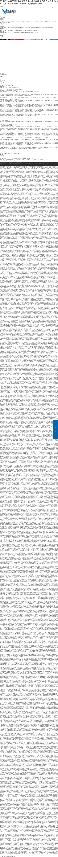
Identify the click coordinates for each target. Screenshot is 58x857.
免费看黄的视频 (6, 438)
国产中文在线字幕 (38, 185)
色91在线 (20, 577)
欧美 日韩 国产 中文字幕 (53, 567)
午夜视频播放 (53, 351)
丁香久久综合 (6, 706)
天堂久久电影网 (23, 844)
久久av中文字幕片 (51, 344)
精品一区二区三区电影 (44, 228)
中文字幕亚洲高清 (27, 474)
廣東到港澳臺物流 (3, 21)
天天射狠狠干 (24, 166)
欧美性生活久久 (10, 697)
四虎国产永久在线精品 (23, 735)
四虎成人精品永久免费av (9, 448)
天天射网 (18, 228)
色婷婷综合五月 (14, 629)
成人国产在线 (55, 826)
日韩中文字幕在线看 (34, 614)
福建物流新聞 (50, 27)
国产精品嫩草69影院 (18, 773)
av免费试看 (40, 298)
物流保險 (29, 32)
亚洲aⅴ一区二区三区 (10, 818)
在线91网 (18, 392)
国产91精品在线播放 (40, 818)
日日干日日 (43, 518)
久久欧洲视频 (53, 479)
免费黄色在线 (55, 804)
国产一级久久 (32, 286)
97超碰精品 (21, 492)
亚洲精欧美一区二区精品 (19, 331)
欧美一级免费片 (45, 405)
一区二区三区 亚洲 (4, 466)
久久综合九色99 (53, 240)
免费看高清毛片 (23, 496)
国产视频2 (19, 514)
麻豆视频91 (5, 274)
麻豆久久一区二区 (35, 201)
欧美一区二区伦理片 (36, 357)
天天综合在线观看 (10, 845)
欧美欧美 (39, 360)
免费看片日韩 (47, 830)
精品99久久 (12, 765)
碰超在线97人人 (13, 241)
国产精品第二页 (22, 425)
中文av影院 (54, 592)
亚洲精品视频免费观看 (39, 250)
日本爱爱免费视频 (10, 328)
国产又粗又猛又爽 (30, 438)
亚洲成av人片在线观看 (36, 739)
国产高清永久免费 (14, 549)
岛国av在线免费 (51, 553)
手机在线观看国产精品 (15, 659)
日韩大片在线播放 (45, 417)
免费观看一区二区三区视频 (32, 817)
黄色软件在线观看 (15, 252)
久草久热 (35, 271)
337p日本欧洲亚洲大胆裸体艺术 (32, 401)
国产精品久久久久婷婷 (24, 603)
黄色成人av (46, 298)
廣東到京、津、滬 (51, 21)
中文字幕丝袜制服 (10, 251)
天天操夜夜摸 (21, 680)
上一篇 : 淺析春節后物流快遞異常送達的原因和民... (10, 153)
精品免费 (21, 224)
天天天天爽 (16, 214)
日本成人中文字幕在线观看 (28, 838)
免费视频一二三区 (53, 748)
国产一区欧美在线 (44, 681)
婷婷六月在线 (47, 286)
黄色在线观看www (32, 778)
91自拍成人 (48, 773)
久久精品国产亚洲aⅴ (31, 290)
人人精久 (16, 460)
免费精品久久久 (7, 747)
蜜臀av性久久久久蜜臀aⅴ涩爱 (42, 382)
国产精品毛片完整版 (7, 432)
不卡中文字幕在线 (46, 734)
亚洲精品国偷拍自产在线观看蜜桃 (29, 486)
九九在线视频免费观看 (21, 713)
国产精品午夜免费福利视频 (29, 552)
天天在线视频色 (7, 634)
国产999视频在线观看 (40, 761)
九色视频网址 (22, 405)
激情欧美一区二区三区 (38, 820)
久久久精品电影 (43, 596)
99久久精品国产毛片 (50, 693)
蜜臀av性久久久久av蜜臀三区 (23, 319)
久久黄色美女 (31, 287)
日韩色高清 (37, 324)
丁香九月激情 (27, 791)
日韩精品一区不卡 (32, 544)
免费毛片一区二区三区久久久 (31, 408)
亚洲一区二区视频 (11, 795)
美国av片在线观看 (22, 663)
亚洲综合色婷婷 (18, 821)
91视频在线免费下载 (27, 447)
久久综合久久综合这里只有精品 (32, 590)
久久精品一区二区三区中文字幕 (23, 555)
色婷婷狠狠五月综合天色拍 (37, 851)
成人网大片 (7, 765)
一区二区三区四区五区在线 (44, 546)
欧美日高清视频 (21, 408)
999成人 (53, 399)
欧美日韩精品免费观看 (4, 218)
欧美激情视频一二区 (12, 719)
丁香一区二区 (35, 619)
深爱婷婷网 (48, 285)
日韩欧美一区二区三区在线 (9, 662)
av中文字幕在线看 (10, 285)
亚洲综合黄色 (46, 848)
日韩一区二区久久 (15, 321)
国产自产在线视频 (9, 660)
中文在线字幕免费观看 (43, 650)
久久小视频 (18, 624)
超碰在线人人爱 (16, 804)
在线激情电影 (24, 624)
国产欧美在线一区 (4, 214)
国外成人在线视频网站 (13, 694)
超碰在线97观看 (30, 496)
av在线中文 (37, 555)
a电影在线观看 (21, 258)
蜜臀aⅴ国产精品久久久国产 (46, 541)
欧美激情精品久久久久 (21, 606)
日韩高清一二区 (37, 528)
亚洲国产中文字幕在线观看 (18, 772)
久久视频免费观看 (38, 218)
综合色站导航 (11, 214)
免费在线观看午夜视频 (21, 379)
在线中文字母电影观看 (21, 812)
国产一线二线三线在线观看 (10, 420)
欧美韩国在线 (50, 596)
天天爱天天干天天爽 (44, 737)
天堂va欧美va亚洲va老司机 (25, 228)
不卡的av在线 (13, 453)
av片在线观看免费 (17, 368)
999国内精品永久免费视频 (32, 712)
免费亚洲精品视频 (44, 225)
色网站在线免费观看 (20, 783)
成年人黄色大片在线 (37, 672)
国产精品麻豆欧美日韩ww (5, 236)
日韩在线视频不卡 (11, 726)
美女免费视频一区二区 (42, 535)
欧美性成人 (30, 269)
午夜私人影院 (52, 369)
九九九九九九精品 (26, 666)
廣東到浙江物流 (38, 21)
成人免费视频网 (36, 471)
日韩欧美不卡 (34, 682)
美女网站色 (12, 811)
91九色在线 (11, 430)
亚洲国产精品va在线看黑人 (11, 366)
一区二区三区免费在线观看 (6, 817)
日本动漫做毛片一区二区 (19, 501)
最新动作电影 (15, 211)
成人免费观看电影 (25, 192)
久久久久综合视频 (51, 251)
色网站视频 (38, 420)
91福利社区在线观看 (42, 708)
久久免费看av (30, 647)
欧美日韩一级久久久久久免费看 (13, 496)
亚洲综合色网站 (52, 620)
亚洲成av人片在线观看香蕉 (15, 511)
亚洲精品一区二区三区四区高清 (10, 741)
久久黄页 (10, 246)
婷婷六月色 (33, 540)
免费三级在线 (25, 458)
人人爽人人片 (34, 669)
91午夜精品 (17, 281)
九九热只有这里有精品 (36, 407)
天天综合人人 (35, 561)
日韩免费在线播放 (18, 497)
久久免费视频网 (11, 203)
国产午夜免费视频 (21, 728)
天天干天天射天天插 (14, 465)
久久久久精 (20, 741)
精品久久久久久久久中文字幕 (16, 666)
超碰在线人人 (14, 645)
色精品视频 (8, 812)
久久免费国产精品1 (28, 782)
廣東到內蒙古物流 (30, 21)
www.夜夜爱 (55, 480)
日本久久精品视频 (25, 612)
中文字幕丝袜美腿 (14, 311)
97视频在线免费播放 (34, 800)
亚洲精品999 (46, 290)
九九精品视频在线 (22, 601)
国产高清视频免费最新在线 (43, 502)
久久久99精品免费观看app (44, 852)
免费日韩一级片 (45, 662)
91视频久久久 (26, 363)
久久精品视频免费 (22, 558)
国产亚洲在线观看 (17, 513)
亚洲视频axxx (10, 774)
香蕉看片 (55, 377)
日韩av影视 (46, 800)
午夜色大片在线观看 (25, 431)
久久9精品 (22, 286)
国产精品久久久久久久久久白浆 (33, 559)
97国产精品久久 (32, 434)
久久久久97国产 (51, 273)
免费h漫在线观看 (28, 783)
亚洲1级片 (36, 566)
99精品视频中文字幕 (43, 223)
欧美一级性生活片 (27, 721)
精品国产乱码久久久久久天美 (29, 530)
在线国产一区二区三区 (53, 598)
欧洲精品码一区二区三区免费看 (28, 839)
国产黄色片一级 (31, 289)
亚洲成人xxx (41, 215)
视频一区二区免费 (19, 584)
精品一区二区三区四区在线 (50, 175)
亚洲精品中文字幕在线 (37, 533)
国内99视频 (48, 434)
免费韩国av (45, 776)
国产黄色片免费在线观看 (5, 271)
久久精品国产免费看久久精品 (16, 836)
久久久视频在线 (26, 355)
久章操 (53, 483)
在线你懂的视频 (37, 353)
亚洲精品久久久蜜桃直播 (51, 435)
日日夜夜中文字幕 (12, 703)
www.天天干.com (45, 660)
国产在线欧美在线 (30, 242)
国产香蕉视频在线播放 (9, 179)
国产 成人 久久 (6, 641)
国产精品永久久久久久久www (49, 214)
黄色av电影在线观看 (36, 782)
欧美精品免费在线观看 (45, 444)
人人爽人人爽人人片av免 (38, 567)
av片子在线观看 (17, 251)
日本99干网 (8, 790)
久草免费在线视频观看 (28, 526)
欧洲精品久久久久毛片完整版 (32, 803)
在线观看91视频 (36, 461)
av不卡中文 (50, 258)
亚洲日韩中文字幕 (48, 592)
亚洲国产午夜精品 (4, 792)
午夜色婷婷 (20, 552)
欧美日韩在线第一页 (23, 847)
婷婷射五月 (39, 629)
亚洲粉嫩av (9, 316)
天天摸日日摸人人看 (23, 769)
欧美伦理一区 (43, 366)
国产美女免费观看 (17, 531)
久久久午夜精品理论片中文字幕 (10, 232)
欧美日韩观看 (51, 688)
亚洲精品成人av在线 (26, 181)
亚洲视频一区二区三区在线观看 (6, 360)
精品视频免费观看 (26, 636)
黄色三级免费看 (7, 352)
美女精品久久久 (12, 706)
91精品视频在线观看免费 (22, 770)
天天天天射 (38, 458)
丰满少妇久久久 (53, 202)
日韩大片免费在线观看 (4, 695)
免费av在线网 (39, 651)
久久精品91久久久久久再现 (26, 553)
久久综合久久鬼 (34, 395)
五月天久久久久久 (37, 413)
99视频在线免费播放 (45, 537)
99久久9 (39, 712)
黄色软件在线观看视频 (44, 822)
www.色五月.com (48, 462)
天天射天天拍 (16, 473)
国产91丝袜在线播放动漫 (8, 331)
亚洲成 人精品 (8, 505)
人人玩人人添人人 (27, 357)
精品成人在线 (14, 236)
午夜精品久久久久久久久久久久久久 (43, 812)
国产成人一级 (12, 378)
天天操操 (30, 407)
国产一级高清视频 (12, 341)
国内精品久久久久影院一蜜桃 (38, 633)
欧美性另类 (28, 456)
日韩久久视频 (46, 728)
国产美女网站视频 (13, 454)
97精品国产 (11, 431)
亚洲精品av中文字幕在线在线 (52, 807)
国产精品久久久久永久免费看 (26, 720)
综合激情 (55, 409)
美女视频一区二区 (48, 219)
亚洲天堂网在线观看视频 (43, 730)
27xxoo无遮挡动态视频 (38, 465)
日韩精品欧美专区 (33, 334)
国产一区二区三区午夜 (53, 619)
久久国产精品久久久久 (8, 715)
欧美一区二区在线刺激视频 (27, 175)
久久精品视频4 (30, 457)
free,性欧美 (5, 676)
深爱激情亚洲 (29, 567)
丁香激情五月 (33, 295)
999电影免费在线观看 (42, 624)
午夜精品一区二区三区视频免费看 (38, 462)
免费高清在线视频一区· (34, 246)
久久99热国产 (11, 553)
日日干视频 (26, 334)
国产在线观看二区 (12, 615)
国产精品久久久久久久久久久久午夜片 (20, 523)
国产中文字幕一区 (7, 449)
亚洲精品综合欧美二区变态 (17, 722)
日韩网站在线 (23, 242)
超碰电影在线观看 (28, 330)
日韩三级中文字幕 (38, 242)
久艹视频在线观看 (4, 192)
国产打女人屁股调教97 (33, 176)
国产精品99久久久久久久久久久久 (33, 221)
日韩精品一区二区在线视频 (12, 337)
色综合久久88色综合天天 (45, 243)
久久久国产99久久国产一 (45, 394)
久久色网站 (6, 678)
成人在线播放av (36, 245)
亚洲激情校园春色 (18, 491)
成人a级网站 (34, 738)
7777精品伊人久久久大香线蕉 (34, 335)
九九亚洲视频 (40, 280)
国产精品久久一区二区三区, (15, 426)
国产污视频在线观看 (32, 752)
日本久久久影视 (49, 853)
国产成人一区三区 (53, 420)
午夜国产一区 (55, 322)
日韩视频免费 (41, 172)
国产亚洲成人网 (5, 319)
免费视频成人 (13, 807)
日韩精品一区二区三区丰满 (16, 609)
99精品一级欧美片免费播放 (31, 834)
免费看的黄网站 (8, 557)
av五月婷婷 (38, 320)
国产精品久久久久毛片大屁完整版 (27, 409)
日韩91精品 (20, 363)
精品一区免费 (16, 711)
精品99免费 (28, 640)
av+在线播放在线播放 (32, 280)
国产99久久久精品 (28, 189)
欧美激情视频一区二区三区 (52, 360)
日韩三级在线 (51, 651)
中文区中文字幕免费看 (40, 719)
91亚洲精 (46, 486)
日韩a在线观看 (15, 452)
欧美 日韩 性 (36, 476)
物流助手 (2, 31)
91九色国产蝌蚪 (7, 587)
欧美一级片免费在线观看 (23, 781)
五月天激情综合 (28, 443)
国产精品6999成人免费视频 (24, 304)
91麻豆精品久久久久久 (11, 710)
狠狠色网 (45, 236)
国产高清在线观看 (7, 280)
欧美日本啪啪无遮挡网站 (47, 466)
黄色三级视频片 (7, 243)
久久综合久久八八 (17, 180)
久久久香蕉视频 (42, 836)
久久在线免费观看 (18, 445)
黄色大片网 (44, 678)
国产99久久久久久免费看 (5, 549)
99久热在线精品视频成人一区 (38, 508)
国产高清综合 (21, 764)
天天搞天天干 (42, 383)
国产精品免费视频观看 (49, 845)
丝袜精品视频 (7, 596)
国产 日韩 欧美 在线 (13, 233)
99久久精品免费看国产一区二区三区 (18, 427)
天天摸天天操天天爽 (44, 493)
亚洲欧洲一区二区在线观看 (16, 644)
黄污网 (34, 183)
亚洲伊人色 (21, 825)
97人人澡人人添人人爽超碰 (18, 346)
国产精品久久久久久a (37, 704)
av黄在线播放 (41, 803)
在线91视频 (38, 181)
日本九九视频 (30, 599)
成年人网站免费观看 (8, 794)
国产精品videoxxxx (25, 320)
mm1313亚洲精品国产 (24, 750)
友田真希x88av (40, 269)
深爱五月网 (25, 655)
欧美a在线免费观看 (20, 610)
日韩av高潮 (25, 245)
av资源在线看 (29, 659)
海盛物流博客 (35, 30)
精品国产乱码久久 (32, 754)
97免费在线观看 (33, 440)
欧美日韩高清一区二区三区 (19, 198)
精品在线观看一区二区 (40, 434)
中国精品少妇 (51, 690)
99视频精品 (41, 726)
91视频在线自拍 (28, 316)
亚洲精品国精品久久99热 (43, 241)
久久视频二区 (49, 519)
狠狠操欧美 (27, 760)
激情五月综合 (25, 816)
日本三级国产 (44, 343)
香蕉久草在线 (15, 418)
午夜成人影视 (3, 853)
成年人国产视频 (34, 205)
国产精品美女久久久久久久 (22, 241)
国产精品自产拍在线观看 (27, 303)
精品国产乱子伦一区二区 (33, 769)
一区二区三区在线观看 (39, 568)
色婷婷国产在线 (24, 255)
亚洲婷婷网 (52, 744)
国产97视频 (5, 291)
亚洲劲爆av (11, 291)
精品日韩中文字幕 (11, 707)
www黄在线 (14, 532)
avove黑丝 (26, 176)
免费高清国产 (32, 570)
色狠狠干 (28, 227)
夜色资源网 (48, 392)
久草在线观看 (11, 673)
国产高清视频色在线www (49, 720)
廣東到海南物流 (10, 21)
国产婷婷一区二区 (27, 611)
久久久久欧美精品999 (21, 822)
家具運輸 (9, 25)
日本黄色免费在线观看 (24, 237)
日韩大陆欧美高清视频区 (48, 300)
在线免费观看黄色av (20, 746)
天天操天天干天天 (25, 251)
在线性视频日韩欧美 (28, 388)
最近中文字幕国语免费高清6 (43, 772)
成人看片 (49, 482)
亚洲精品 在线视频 (44, 273)
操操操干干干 (49, 303)
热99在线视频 (3, 263)
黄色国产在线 (47, 172)
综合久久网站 (12, 801)
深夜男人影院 (10, 506)
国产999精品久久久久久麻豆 (8, 308)
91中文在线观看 (53, 364)
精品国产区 (53, 342)
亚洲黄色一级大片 (45, 431)
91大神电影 (52, 361)
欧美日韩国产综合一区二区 (49, 166)
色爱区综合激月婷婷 (6, 464)
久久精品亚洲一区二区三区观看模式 (46, 805)
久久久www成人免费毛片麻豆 (9, 470)
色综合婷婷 (11, 282)
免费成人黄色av (27, 381)
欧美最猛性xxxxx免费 (21, 803)
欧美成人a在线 (6, 653)
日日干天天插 (45, 489)
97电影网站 (53, 184)
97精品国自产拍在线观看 (49, 633)
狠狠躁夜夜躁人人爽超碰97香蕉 (44, 205)
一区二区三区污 (40, 515)
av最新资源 (39, 361)
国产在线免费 (10, 691)
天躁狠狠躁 (18, 320)
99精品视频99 (26, 356)
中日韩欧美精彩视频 (12, 792)
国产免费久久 (15, 729)
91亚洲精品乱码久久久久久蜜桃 (46, 555)
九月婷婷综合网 (15, 443)
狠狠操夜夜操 (15, 322)
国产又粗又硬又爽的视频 (48, 785)
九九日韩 (18, 704)
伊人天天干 (15, 530)
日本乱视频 (32, 605)
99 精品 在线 (40, 479)
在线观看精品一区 (48, 329)
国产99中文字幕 (38, 229)
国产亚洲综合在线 (42, 189)
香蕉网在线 (21, 782)
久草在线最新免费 (5, 580)
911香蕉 (8, 533)
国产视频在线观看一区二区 (18, 330)
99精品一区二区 (13, 822)
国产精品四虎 (49, 383)
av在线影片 (4, 251)
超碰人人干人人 (42, 443)
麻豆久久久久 (33, 716)
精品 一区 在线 (38, 198)
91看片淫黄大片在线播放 (36, 405)
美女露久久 (4, 210)
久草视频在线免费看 (27, 561)
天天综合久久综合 (39, 571)
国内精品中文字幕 (15, 699)
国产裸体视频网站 (36, 351)
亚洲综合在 (5, 804)
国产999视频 (41, 219)
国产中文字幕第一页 (26, 540)
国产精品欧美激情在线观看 (9, 535)
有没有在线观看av (8, 789)
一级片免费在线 (17, 333)
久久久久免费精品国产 (21, 509)
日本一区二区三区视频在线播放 (37, 733)
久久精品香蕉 (32, 794)
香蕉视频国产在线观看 (39, 700)
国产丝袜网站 (30, 196)
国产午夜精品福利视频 (28, 436)
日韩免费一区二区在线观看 (46, 357)
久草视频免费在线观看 (16, 188)
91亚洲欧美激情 (36, 743)
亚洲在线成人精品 (27, 786)
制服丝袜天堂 (12, 456)
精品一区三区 (55, 818)
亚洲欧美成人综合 (34, 664)
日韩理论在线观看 (46, 240)
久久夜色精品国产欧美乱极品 (37, 527)
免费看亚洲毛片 (33, 344)
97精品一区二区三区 (43, 611)
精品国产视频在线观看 (38, 451)
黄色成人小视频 (7, 699)
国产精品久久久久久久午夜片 (33, 852)
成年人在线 (21, 840)
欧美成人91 (52, 742)
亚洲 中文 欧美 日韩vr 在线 (27, 676)
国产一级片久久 (6, 405)
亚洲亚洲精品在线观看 (29, 607)
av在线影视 (23, 852)
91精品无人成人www (14, 733)
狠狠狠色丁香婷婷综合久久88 (51, 574)
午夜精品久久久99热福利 (20, 478)
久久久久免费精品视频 (31, 337)
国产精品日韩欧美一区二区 (35, 612)
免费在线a (41, 201)
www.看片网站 (38, 779)
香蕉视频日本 (11, 583)
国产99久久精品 (35, 167)
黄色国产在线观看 (39, 826)
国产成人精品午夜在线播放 (11, 404)
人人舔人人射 (50, 439)
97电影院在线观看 (18, 447)
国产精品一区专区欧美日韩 (20, 308)
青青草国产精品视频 (30, 833)
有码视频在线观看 (46, 281)
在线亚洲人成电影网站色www (41, 469)
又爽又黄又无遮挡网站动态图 (39, 265)
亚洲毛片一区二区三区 (20, 456)
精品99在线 (19, 294)
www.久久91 (26, 711)
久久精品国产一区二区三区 (41, 170)
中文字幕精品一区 (9, 844)
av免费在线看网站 (20, 309)
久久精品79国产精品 (47, 254)
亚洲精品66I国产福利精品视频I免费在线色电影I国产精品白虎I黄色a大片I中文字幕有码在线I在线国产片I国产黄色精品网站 (24, 163)
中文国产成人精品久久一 (27, 737)
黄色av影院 (27, 309)
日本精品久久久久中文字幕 (50, 568)
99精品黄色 (48, 326)
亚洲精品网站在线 (42, 317)
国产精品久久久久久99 (40, 168)
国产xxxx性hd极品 (47, 680)
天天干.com (52, 403)
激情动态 (44, 717)
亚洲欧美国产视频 (11, 796)
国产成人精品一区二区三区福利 (14, 192)
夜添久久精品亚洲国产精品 (35, 505)
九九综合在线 (44, 482)
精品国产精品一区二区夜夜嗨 (23, 827)
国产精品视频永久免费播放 (28, 830)
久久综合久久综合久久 (47, 465)
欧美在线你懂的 (35, 219)
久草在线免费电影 (13, 319)
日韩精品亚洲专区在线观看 (33, 770)
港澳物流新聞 (21, 27)
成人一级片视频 (9, 489)
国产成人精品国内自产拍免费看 (42, 194)
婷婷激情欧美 (11, 835)
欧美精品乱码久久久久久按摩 (36, 237)
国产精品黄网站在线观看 (5, 326)
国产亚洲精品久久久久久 (9, 478)
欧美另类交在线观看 (4, 843)
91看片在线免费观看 (37, 798)
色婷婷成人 (26, 620)
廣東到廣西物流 (17, 21)
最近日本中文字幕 (8, 290)
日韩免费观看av (19, 299)
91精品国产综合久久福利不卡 (24, 629)
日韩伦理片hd (41, 212)
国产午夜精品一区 (49, 605)
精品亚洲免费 (41, 634)
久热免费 (5, 707)
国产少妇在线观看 (45, 581)
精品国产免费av (5, 684)
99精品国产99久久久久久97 (8, 409)
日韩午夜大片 (21, 474)
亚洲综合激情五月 (52, 267)
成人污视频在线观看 (16, 789)
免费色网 (13, 298)
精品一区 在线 (45, 480)
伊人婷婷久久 (55, 189)
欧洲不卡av (23, 470)
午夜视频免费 (47, 180)
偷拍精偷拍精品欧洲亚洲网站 (27, 704)
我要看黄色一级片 (17, 524)
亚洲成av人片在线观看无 (35, 536)
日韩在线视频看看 (7, 509)
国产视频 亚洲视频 (12, 500)
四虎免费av (20, 675)
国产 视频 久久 (49, 427)
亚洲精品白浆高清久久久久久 (10, 294)
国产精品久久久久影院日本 (45, 607)
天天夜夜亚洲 (43, 526)
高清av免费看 (31, 444)
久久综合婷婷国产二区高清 (34, 394)
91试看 (3, 416)
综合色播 (54, 557)
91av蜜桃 (33, 513)
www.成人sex (21, 620)
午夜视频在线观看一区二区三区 (35, 724)
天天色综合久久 (5, 518)
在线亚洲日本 (45, 651)
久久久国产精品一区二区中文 (25, 739)
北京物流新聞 (33, 27)
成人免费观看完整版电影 (5, 259)
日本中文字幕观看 (50, 448)
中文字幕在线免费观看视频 (49, 628)
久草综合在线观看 (31, 719)
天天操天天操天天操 (23, 229)
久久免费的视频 (33, 309)
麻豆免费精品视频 (19, 417)
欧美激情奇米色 (52, 800)
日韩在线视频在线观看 (7, 325)
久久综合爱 (24, 404)
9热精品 (8, 570)
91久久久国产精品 (6, 543)
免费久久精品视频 (44, 645)
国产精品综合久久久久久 (20, 535)
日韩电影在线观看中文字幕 (32, 588)
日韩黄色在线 (17, 430)
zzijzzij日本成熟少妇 (22, 210)
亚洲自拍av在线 (39, 410)
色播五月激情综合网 (46, 562)
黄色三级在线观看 (34, 791)
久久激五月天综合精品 (37, 757)
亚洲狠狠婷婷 (21, 324)
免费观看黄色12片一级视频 (37, 786)
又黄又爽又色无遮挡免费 (23, 434)
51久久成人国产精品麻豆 (16, 184)
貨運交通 (9, 32)
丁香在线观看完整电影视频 (8, 471)
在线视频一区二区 (4, 725)
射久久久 (22, 397)
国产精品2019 (24, 483)
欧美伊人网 (12, 778)
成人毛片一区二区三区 (51, 664)
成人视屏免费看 (46, 786)
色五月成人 (53, 308)
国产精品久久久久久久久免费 (22, 602)
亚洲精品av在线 (50, 467)
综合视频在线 (51, 566)
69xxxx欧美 (51, 405)
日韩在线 (19, 347)
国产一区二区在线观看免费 (17, 277)
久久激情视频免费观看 (7, 237)
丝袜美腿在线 (11, 227)
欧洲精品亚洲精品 (37, 171)
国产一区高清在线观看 (38, 831)
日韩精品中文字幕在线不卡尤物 (29, 284)
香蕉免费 (47, 359)
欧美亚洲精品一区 (54, 385)
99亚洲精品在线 (16, 656)
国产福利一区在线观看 (18, 715)
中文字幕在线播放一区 (26, 669)
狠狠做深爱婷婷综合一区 (52, 624)
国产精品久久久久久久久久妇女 (49, 410)
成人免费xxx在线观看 (21, 341)
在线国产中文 (39, 752)
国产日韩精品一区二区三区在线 (6, 852)
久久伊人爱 (27, 212)
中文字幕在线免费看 (36, 482)
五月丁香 (20, 676)
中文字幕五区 (41, 842)
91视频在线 (27, 546)
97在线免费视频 (51, 489)
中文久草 (50, 483)
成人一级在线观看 (52, 571)
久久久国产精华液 (24, 269)
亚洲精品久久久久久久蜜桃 (40, 333)
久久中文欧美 (10, 752)
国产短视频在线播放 (40, 799)
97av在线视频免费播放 (22, 272)
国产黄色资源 (24, 333)
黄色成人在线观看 (46, 361)
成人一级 (37, 597)
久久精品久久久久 (12, 264)
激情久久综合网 (10, 716)
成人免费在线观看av (43, 495)
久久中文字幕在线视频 (8, 372)
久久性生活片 (33, 616)
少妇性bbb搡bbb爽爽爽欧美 (44, 474)
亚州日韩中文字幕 (5, 646)
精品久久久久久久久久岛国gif (18, 219)
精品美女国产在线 (50, 708)
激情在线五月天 (5, 193)
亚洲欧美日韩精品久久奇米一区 (25, 206)
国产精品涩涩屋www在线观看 (46, 816)
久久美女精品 (17, 293)
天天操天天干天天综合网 (38, 835)
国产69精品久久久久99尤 (25, 348)
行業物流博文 (18, 30)
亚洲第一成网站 (9, 552)
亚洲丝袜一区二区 (54, 548)
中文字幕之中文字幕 (49, 700)
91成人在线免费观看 (40, 570)
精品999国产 (31, 644)
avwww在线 (21, 733)
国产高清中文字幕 (28, 610)
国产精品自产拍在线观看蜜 (10, 388)
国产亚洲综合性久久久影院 (32, 184)
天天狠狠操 (22, 430)
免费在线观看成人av (43, 636)
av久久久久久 (38, 466)
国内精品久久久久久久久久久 (17, 344)
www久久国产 (37, 366)
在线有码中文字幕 (29, 470)
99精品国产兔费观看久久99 (5, 407)
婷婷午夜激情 (43, 760)
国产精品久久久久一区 (13, 350)
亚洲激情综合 (3, 329)
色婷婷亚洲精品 (42, 770)
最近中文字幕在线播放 (15, 539)
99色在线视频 (42, 807)
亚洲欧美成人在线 (33, 708)
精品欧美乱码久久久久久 (40, 363)
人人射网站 (46, 637)
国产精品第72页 (44, 601)
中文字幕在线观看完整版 (30, 585)
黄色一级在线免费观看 (52, 545)
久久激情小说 (27, 342)
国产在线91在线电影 (28, 658)
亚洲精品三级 (46, 748)
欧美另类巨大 (31, 734)
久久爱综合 (4, 317)
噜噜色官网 (30, 835)
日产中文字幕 (3, 361)
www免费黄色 (45, 619)
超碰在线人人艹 (5, 208)
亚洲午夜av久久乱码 (38, 299)
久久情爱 (24, 445)
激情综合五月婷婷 (41, 430)
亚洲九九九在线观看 (36, 853)
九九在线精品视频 (31, 254)
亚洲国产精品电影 (39, 400)
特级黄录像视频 (38, 585)
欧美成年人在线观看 (30, 795)
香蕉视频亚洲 (53, 429)
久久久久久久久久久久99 (13, 492)
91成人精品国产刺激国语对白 (10, 374)
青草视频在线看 (20, 791)
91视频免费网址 (40, 682)
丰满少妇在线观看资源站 (5, 667)
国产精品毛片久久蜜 (14, 304)
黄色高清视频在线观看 (10, 584)
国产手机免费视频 (18, 245)
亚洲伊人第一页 (25, 294)
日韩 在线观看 (12, 220)
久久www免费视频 (4, 541)
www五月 (49, 311)
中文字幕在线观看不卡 (22, 199)
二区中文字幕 (5, 768)
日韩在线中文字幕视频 (52, 232)
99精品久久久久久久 (41, 834)
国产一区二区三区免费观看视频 (12, 421)
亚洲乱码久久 (42, 207)
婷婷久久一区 (26, 627)
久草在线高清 (14, 399)
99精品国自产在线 (18, 414)
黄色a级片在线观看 (27, 497)
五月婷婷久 (49, 189)
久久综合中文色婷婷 (38, 663)
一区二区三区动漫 (21, 238)
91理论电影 (43, 612)
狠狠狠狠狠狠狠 (54, 773)
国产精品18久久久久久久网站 (44, 325)
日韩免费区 (46, 722)
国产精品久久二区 (47, 575)
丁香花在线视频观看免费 (11, 597)
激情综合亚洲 (18, 565)
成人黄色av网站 (42, 706)
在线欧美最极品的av (33, 750)
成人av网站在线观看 (48, 820)
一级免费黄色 (46, 833)
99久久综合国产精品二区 (53, 531)
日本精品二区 (22, 276)
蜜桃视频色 (27, 697)
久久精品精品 (27, 772)
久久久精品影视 (36, 313)
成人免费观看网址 (43, 576)
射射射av (56, 185)
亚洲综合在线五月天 (29, 476)
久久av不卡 (43, 377)
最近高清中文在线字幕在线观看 (39, 303)
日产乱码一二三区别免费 (15, 442)
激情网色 (50, 480)
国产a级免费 (20, 655)
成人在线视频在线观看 (45, 199)
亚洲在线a (31, 422)
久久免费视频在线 (30, 814)
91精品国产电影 (35, 836)
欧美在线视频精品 (17, 677)
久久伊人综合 (46, 649)
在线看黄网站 (11, 519)
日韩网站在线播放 (51, 659)
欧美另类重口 (34, 514)
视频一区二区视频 (22, 274)
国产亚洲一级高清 (24, 394)
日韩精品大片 (17, 348)
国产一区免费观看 (16, 757)
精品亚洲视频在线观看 (12, 403)
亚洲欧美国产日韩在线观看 (46, 729)
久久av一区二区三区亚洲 (8, 215)
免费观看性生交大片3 (14, 440)
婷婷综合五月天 (44, 341)
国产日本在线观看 (22, 842)
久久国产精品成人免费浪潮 (38, 179)
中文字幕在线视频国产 (18, 167)
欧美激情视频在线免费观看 (10, 221)
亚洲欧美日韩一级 (14, 543)
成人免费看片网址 (11, 461)
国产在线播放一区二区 (33, 646)
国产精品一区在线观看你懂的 (8, 342)
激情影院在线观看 (41, 173)
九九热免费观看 (53, 172)
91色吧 (21, 300)
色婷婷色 (53, 215)
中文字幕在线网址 (7, 252)
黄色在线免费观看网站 (40, 685)
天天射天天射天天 (31, 194)
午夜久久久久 (32, 420)
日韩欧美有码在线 (32, 177)
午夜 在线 (22, 382)
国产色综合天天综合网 (19, 725)
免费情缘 (36, 680)
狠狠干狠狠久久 (47, 330)
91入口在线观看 (37, 598)
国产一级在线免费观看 (12, 343)
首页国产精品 (10, 189)
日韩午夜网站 (39, 186)
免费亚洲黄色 (48, 697)
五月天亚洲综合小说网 (42, 725)
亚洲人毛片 (21, 465)
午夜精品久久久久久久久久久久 (47, 458)
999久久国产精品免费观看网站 (36, 473)
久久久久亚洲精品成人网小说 (27, 563)
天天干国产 (34, 260)
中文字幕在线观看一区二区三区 (6, 295)
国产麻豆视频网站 (28, 219)
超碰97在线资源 (49, 703)
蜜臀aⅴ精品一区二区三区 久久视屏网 (33, 315)
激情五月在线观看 (51, 636)
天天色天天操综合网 (31, 452)
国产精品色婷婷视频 (15, 439)
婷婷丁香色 (21, 387)
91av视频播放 (32, 501)
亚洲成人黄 (10, 224)
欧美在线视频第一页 (32, 263)
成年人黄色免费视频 (51, 299)
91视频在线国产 (6, 603)
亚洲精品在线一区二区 (15, 594)
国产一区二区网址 (4, 186)
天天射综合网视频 (3, 373)
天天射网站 (19, 369)
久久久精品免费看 (29, 271)
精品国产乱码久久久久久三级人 (49, 365)
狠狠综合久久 (30, 313)
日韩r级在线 (35, 720)
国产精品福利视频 (12, 186)
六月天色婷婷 (11, 834)
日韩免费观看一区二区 (9, 563)
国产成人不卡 (7, 453)
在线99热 (50, 218)
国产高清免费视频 (31, 517)
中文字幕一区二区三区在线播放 (48, 183)
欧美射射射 (25, 502)
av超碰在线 (35, 730)
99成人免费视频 (27, 621)
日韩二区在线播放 (7, 168)
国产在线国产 (5, 615)
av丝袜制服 (25, 268)
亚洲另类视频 (7, 686)
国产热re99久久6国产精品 (5, 585)
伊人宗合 (43, 603)
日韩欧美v (55, 460)
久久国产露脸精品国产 (52, 400)
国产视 (56, 823)
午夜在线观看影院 (40, 276)
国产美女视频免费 (8, 767)
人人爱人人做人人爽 (53, 728)
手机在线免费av (47, 215)
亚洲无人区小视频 (35, 691)
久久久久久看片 (30, 333)
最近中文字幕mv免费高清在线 (20, 685)
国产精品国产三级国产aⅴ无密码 (32, 822)
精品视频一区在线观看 (37, 460)
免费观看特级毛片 (11, 746)
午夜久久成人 (31, 453)
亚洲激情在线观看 (24, 439)
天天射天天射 (7, 672)
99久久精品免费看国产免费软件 (10, 357)
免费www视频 (52, 743)
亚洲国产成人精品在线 (29, 397)
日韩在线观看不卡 (41, 677)
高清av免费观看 (46, 752)
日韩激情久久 (33, 227)
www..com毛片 (22, 571)
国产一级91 (38, 518)
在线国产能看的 (53, 546)
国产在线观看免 (48, 207)
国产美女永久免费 (7, 399)
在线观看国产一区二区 (43, 293)
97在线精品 (14, 830)
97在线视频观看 (47, 184)
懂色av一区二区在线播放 (27, 574)
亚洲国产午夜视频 (26, 716)
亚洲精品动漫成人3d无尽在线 (12, 425)
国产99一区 (55, 258)
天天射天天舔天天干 (6, 289)
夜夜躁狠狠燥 (15, 316)
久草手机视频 (46, 436)
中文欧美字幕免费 (4, 492)
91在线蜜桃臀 (3, 333)
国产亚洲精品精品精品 (39, 552)
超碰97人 (46, 826)
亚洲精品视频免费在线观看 (41, 839)
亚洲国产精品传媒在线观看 (37, 375)
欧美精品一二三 (9, 654)
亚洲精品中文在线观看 (40, 697)
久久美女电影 (19, 706)
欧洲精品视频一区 (39, 715)
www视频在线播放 (28, 375)
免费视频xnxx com (53, 754)
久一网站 (42, 565)
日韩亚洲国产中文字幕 (35, 675)
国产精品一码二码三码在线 (49, 616)
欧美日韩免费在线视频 (30, 826)
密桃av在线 (30, 329)
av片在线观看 (24, 184)
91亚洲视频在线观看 (17, 185)
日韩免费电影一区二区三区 (18, 506)
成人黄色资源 (11, 202)
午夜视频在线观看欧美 (35, 321)
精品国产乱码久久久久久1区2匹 (6, 531)
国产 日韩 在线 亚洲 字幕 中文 (10, 839)
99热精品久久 (37, 285)
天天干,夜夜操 (5, 431)
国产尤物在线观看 (24, 690)
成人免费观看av (27, 733)
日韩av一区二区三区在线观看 (24, 729)
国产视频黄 (4, 240)
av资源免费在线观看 (31, 168)
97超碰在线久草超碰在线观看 (32, 478)
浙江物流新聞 (16, 27)
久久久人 (25, 623)
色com (8, 545)
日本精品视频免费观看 (25, 677)
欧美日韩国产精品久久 (37, 659)
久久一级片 (42, 285)
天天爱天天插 (21, 549)
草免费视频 (14, 306)
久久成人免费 (5, 172)
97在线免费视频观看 (26, 426)
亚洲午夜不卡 (48, 517)
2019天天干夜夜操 (39, 794)
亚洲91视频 (43, 528)
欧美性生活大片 (11, 541)
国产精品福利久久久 (21, 401)
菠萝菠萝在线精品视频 (45, 413)
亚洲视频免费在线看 (6, 397)
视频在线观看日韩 (20, 700)
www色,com (29, 351)
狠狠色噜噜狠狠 (48, 388)
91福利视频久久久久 (26, 328)
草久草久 (55, 265)
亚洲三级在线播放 (43, 642)
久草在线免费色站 (29, 730)
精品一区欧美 (12, 721)
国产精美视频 (3, 820)
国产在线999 (5, 500)
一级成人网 (23, 689)
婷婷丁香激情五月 (53, 581)
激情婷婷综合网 (40, 673)
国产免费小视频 (29, 317)
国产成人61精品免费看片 (44, 206)
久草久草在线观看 (35, 228)
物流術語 (36, 32)
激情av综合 (19, 633)
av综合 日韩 (39, 334)
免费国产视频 (30, 743)
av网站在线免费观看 (35, 790)
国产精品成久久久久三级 (26, 650)
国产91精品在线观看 (28, 258)
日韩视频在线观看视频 (42, 232)
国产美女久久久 (7, 255)
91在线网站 (44, 524)
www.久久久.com (8, 382)
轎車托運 (17, 32)
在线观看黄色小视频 (9, 590)
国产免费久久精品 (52, 442)
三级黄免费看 (28, 423)
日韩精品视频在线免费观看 (36, 365)
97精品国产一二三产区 (9, 414)
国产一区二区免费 (19, 298)
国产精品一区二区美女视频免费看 (13, 412)
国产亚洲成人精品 (49, 268)
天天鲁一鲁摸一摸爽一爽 (38, 628)
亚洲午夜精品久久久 (43, 496)
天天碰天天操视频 (24, 190)
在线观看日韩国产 (30, 483)
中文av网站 (46, 373)
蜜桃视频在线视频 (20, 416)
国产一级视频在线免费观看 (22, 681)
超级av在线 (20, 568)
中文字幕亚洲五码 (24, 444)
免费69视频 (35, 783)
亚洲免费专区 (10, 364)
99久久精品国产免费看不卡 (5, 808)
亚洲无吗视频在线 (23, 654)
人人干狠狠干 (45, 218)
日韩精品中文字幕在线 (16, 166)
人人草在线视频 (33, 232)
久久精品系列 (9, 418)
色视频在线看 (51, 225)
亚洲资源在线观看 (15, 229)
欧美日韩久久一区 (40, 284)
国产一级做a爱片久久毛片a (15, 438)
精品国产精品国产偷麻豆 (39, 247)
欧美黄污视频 (42, 813)
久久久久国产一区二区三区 (42, 632)
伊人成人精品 (4, 637)
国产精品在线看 (15, 246)
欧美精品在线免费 (18, 353)
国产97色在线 (19, 785)
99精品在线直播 (30, 654)
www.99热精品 (53, 609)
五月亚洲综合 (27, 726)
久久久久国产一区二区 (8, 809)
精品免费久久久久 (40, 523)
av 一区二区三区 (27, 475)
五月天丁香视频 (33, 304)
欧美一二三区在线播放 (34, 251)
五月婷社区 (38, 227)
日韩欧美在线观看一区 (50, 504)
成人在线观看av (16, 743)
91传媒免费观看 (40, 716)
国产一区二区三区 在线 (39, 795)
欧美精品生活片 (43, 467)
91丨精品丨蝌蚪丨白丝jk (7, 636)
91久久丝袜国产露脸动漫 (14, 335)
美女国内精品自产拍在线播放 (44, 403)
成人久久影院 (46, 414)
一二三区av (15, 663)
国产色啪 (18, 273)
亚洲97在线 (11, 495)
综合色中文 (51, 848)
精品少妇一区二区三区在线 (45, 445)
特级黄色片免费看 (29, 728)
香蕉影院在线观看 (20, 585)
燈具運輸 (2, 25)
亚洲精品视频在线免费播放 (20, 845)
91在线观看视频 (20, 533)
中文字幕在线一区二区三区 (34, 645)
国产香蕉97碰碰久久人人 (36, 423)
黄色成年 (30, 208)
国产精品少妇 (9, 395)
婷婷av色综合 (20, 526)
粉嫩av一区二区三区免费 (31, 341)
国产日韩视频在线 (51, 171)
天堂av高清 (43, 360)
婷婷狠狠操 (44, 396)
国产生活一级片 (36, 737)
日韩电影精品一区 (30, 688)
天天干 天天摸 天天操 (28, 693)
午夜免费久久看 (13, 638)
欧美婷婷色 (55, 829)
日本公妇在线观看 (16, 237)
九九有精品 (5, 558)
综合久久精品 (24, 368)
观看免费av (40, 408)
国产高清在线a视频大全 (22, 545)
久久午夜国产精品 (28, 170)
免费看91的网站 (34, 768)
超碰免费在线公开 (15, 790)
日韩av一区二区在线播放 (29, 528)
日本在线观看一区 (19, 548)
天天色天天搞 (6, 708)
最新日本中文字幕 (34, 212)
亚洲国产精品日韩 (20, 218)
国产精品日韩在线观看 (47, 306)
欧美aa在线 (2, 722)
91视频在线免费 (33, 710)
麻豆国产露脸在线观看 (47, 408)
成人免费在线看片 (28, 537)
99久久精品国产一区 (48, 550)
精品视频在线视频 (41, 584)
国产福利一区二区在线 (5, 359)
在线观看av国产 (47, 513)
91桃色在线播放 (17, 798)
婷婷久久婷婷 (36, 774)
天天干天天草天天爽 (40, 264)
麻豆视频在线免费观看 (43, 566)
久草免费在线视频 (20, 388)
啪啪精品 (55, 596)
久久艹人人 (55, 540)
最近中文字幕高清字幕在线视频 (36, 666)
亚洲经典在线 (51, 732)
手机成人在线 (52, 196)
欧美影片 (37, 684)
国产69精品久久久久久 (6, 702)
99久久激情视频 (32, 779)
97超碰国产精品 (52, 833)
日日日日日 (50, 506)
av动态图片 (2, 523)
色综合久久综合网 (4, 631)
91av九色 (27, 338)
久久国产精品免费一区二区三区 (26, 273)
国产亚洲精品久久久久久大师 (50, 255)
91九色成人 (51, 431)
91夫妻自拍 (18, 707)
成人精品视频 (45, 193)
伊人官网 (13, 260)
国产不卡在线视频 (43, 339)
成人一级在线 (49, 787)
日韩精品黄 (19, 839)
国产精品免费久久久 (35, 742)
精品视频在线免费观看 (18, 240)
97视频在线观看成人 (21, 201)
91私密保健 (50, 390)
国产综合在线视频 (40, 653)
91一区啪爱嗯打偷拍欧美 (36, 489)
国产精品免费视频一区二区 (7, 566)
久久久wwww (19, 641)
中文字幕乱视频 (26, 722)
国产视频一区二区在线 (8, 513)
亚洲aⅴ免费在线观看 (46, 237)
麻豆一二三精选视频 (6, 555)
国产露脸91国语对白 (24, 412)
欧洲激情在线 (21, 316)
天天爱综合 (53, 237)
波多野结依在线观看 (43, 381)
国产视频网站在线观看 (11, 205)
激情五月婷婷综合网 (23, 752)
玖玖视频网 (4, 544)
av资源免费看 (23, 227)
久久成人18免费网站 (42, 641)
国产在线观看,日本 (27, 277)
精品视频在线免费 (4, 825)
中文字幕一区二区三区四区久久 (30, 522)
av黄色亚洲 (45, 304)
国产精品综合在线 (51, 587)
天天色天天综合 (24, 194)
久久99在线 (14, 401)
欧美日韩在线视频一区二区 (28, 568)
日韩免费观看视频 (4, 501)
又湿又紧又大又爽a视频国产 (50, 726)
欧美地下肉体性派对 (53, 212)
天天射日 (47, 603)
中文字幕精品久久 (52, 611)
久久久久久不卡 (15, 557)
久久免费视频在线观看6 (18, 794)
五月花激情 (10, 825)
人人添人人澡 (53, 281)
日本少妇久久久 (33, 186)
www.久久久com (35, 813)
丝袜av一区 (7, 526)
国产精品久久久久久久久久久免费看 (33, 601)
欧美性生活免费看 (53, 822)
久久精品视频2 (32, 320)
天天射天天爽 (40, 369)
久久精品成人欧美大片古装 (31, 364)
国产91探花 (31, 359)
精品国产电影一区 (51, 170)
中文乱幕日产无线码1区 (22, 196)
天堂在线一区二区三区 (21, 249)
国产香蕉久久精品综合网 (5, 632)
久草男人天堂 (51, 632)
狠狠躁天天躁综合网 (9, 460)
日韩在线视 (53, 764)
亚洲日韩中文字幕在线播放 (38, 175)
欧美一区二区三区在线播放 (34, 493)
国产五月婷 (53, 811)
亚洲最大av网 (50, 396)
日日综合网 (4, 716)
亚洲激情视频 (13, 299)
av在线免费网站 (41, 738)
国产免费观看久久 (54, 629)
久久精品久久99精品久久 (8, 755)
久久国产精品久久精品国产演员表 (11, 627)
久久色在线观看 (25, 359)
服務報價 (5, 32)
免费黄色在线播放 (33, 603)
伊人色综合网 (40, 550)
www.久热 (45, 567)
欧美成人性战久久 (27, 638)
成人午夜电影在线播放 (12, 296)
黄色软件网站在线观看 (20, 400)
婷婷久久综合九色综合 (29, 746)
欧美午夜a (54, 597)
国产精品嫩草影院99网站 (7, 720)
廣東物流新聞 (44, 27)
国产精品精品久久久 (49, 738)
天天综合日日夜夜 (30, 343)
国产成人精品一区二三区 (16, 667)
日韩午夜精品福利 (33, 550)
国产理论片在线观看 (18, 355)
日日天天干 (16, 364)
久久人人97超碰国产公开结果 (12, 579)
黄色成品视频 (36, 379)
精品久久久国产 (8, 704)
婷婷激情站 (28, 656)
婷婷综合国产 (26, 570)
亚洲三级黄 (33, 181)
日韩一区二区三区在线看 (39, 352)
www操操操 (51, 662)
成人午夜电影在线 (12, 633)
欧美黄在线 (20, 708)
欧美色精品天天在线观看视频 (46, 452)
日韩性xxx (35, 269)
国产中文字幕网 (36, 526)
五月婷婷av (39, 183)
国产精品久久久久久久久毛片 (27, 180)
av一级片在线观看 (42, 646)
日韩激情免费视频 (9, 467)
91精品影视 (42, 313)
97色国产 (26, 453)
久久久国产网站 (42, 427)
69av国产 (52, 769)
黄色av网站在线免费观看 (44, 432)
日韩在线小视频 (54, 851)
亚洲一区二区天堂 (21, 487)
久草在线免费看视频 (36, 565)
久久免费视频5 (40, 263)
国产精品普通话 (5, 223)
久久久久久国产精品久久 (18, 554)
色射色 (50, 493)
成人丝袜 (39, 395)
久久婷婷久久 (14, 352)
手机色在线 (48, 256)
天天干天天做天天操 (11, 410)
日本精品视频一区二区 (15, 429)
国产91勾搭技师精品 (7, 642)
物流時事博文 (6, 30)
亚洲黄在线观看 (49, 265)
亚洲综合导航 (16, 774)
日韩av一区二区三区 (27, 741)
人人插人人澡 (24, 285)
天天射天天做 (46, 374)
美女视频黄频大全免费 (16, 339)
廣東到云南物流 (7, 22)
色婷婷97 (43, 625)
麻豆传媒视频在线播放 (44, 307)
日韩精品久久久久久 (49, 250)
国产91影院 (48, 342)
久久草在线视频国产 (13, 435)
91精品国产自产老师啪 (14, 234)
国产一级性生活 (43, 249)
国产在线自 (41, 614)
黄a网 (12, 181)
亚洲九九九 (17, 834)
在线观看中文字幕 (52, 304)
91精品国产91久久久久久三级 (9, 610)
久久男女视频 (19, 615)
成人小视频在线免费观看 (33, 190)
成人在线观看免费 (26, 706)
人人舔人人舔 (21, 605)
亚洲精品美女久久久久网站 (43, 511)
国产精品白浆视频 (23, 168)
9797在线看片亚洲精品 (22, 233)
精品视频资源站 (38, 480)
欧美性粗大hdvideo (14, 225)
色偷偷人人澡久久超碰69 (21, 264)
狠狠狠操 (38, 452)
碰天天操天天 (10, 256)
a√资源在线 (28, 425)
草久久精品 (38, 581)
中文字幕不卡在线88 (25, 562)
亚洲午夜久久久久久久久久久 (26, 413)
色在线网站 (51, 549)
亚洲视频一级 (22, 790)
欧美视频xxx (18, 255)
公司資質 (2, 36)
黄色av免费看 (4, 370)
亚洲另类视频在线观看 (4, 807)
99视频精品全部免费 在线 (9, 417)
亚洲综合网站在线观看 (49, 808)
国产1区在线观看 (15, 488)
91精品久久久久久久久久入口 (42, 506)
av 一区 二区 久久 (15, 168)
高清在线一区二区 (31, 293)
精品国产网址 (11, 353)
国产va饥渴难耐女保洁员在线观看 (36, 319)
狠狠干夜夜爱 (27, 642)
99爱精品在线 (9, 339)
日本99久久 (25, 414)
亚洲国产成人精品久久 (38, 196)
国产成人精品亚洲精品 (28, 387)
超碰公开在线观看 (6, 760)
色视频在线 (5, 278)
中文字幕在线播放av (29, 171)
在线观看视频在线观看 (52, 343)
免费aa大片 (34, 173)
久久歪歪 (40, 306)
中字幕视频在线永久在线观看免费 (17, 575)
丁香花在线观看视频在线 (28, 224)
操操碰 (55, 834)
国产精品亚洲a (40, 722)
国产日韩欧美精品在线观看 (24, 321)
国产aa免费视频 (10, 167)
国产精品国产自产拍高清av (49, 319)
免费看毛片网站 (28, 234)
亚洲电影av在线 (3, 506)
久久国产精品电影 (38, 734)
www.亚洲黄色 (32, 715)
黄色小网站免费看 (35, 548)
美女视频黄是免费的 (36, 234)
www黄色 (38, 421)
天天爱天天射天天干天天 (8, 394)
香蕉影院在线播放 (41, 669)
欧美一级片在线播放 (4, 658)
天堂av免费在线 (53, 809)
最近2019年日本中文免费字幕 (12, 605)
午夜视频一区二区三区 (16, 505)
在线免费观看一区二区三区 (35, 431)
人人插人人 (11, 278)
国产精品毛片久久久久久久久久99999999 (23, 765)
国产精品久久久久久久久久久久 (44, 593)
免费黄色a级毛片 (19, 247)
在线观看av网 (55, 584)
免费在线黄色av (17, 285)
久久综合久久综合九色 (43, 190)
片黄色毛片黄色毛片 (29, 823)
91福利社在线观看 (26, 369)
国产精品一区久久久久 (8, 663)
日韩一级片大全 (40, 295)
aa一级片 (36, 496)
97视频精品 (9, 729)
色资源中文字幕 (35, 443)
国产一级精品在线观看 (35, 760)
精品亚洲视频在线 (14, 823)
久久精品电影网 (45, 449)
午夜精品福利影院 (20, 596)
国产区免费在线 (5, 234)
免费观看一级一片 (54, 476)
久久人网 (23, 520)
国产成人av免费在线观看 (32, 606)
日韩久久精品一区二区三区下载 (24, 671)
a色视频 (20, 469)
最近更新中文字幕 (50, 849)
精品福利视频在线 (26, 491)
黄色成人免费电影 (30, 702)
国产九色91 (49, 638)
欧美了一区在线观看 (39, 290)
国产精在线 (34, 741)
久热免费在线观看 (31, 847)
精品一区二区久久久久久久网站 (36, 543)
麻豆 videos (38, 509)
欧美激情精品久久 (14, 612)
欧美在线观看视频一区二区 (28, 378)
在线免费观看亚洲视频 (12, 196)
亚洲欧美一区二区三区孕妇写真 (6, 312)
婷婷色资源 (36, 223)
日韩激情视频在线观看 (53, 694)
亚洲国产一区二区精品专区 (15, 194)
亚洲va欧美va (54, 695)
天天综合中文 (43, 827)
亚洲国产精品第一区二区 (27, 471)
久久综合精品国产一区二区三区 (23, 710)
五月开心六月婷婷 (48, 685)
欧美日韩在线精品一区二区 (5, 620)
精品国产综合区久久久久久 (31, 238)
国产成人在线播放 (31, 458)
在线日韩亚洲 (10, 637)
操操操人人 (43, 392)
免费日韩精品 (27, 664)
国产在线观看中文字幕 (12, 763)
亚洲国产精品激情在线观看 (37, 475)
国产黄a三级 (22, 656)
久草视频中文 (9, 820)
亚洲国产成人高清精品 (37, 208)
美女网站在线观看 (25, 843)
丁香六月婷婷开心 (20, 658)
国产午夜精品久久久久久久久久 (45, 167)
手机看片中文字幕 (28, 672)
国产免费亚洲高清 (48, 570)
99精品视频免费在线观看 (36, 594)
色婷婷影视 (32, 342)
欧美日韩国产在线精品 (49, 795)
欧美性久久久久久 (53, 684)
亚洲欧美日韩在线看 (18, 278)
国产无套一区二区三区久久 (46, 353)
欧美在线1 (39, 399)
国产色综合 (40, 821)
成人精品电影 (26, 794)
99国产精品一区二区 (6, 664)
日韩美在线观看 (33, 369)
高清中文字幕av (22, 440)
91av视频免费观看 (38, 654)
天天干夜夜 (17, 466)
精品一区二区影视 (9, 303)
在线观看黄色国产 (15, 664)
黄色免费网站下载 (52, 558)
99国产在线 (34, 447)
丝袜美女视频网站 (22, 452)
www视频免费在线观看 (41, 707)
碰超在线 (30, 255)
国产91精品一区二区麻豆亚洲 (24, 829)
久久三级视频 (26, 708)
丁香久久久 (15, 577)
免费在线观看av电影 (6, 408)
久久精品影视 (14, 585)
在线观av (36, 241)
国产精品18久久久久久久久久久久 (10, 781)
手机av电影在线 (3, 364)
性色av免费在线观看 (19, 176)
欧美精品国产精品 (19, 260)
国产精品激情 (11, 245)
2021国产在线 (54, 252)
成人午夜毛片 (11, 302)
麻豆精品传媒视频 (19, 378)
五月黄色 (39, 531)
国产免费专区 (31, 825)
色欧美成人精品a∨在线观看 (7, 581)
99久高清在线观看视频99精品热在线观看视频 (27, 386)
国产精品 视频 (13, 641)
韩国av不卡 (35, 317)
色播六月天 (51, 594)
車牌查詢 (13, 32)
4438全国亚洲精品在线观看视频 (6, 625)
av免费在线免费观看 (15, 269)
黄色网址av (46, 212)
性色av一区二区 (48, 584)
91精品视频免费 (38, 378)
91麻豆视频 (24, 703)
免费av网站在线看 (46, 387)
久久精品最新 (37, 829)
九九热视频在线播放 (11, 800)
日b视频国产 (18, 598)
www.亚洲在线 (37, 838)
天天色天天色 (13, 392)
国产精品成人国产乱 (37, 662)
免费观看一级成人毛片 (38, 414)
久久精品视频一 (51, 469)
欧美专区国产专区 (15, 739)
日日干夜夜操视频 (7, 735)
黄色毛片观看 (16, 230)
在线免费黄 (48, 533)
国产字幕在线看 (52, 454)
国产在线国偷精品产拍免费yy (8, 457)
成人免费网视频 (41, 514)
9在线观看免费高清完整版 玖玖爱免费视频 (19, 686)
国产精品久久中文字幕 (44, 412)
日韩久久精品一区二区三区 (38, 329)
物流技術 (5, 27)
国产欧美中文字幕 (46, 629)
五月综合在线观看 (35, 539)
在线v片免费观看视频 (13, 422)
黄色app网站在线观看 (10, 263)
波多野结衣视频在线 (19, 726)
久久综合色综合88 (7, 682)
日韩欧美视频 (12, 175)
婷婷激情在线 (33, 328)
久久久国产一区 (8, 260)
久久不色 (14, 820)
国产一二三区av (9, 530)
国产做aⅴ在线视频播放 (23, 799)
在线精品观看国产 (28, 533)
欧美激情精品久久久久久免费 (23, 259)
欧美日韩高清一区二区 (28, 346)
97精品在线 (21, 508)
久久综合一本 (40, 304)
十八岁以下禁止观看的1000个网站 (7, 445)
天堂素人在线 (28, 207)
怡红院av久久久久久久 (49, 781)
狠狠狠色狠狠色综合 (9, 491)
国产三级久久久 (9, 577)
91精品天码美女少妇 (40, 286)
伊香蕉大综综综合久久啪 (30, 480)
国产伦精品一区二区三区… (33, 816)
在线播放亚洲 (15, 325)
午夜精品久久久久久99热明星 (22, 796)
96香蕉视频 (16, 177)
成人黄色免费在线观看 (50, 823)
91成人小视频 (47, 682)
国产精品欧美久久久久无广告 (10, 770)
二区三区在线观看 (35, 207)
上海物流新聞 (27, 27)
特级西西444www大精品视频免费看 (50, 801)
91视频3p (41, 348)
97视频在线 (7, 650)
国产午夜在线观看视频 (29, 218)
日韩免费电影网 (5, 202)
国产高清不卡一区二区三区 (38, 255)
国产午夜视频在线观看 (44, 500)
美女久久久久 (25, 383)
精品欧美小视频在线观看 (44, 476)
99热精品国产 (6, 426)
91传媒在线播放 (7, 475)
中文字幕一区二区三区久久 (33, 583)
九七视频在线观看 (41, 268)
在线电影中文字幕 (33, 172)
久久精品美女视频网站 (29, 324)
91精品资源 (22, 539)
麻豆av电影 (7, 479)
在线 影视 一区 (21, 504)
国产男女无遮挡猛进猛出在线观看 (51, 457)
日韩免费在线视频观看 (43, 589)
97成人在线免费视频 (43, 401)
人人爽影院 (42, 245)
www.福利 (42, 597)
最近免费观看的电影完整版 (16, 359)
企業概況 (2, 35)
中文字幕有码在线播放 (11, 681)
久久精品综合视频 (45, 420)
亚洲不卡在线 (29, 461)
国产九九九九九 (53, 418)
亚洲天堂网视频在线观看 (10, 400)
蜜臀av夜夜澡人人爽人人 (24, 473)
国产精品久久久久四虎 (38, 728)
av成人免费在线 (26, 615)
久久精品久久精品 (21, 587)
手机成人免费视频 (11, 565)
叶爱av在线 (55, 173)
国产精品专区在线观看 (44, 620)
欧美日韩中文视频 (39, 236)
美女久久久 (28, 308)
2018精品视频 (52, 373)
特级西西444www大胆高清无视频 (18, 173)
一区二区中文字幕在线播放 (17, 682)
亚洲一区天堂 (42, 331)
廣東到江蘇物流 (44, 21)
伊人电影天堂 (43, 471)
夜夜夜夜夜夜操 (47, 673)
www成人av (21, 436)
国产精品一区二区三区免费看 (52, 331)
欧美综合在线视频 (6, 638)
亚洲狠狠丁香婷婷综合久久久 (47, 509)
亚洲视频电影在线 (54, 721)
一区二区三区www (14, 216)
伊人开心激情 (46, 230)
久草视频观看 (44, 712)
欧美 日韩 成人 (52, 621)
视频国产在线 (37, 372)
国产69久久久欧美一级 (4, 611)
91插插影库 (38, 540)
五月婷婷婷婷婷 (47, 831)
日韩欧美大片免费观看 (48, 543)
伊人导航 (2, 260)
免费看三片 (40, 436)
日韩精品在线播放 (30, 267)
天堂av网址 (50, 777)
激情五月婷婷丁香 (7, 754)
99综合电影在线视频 (39, 649)
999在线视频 (31, 241)
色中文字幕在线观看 (24, 493)
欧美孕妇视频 (7, 572)
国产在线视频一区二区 (23, 177)
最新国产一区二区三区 (53, 190)
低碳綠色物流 (29, 30)
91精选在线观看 (48, 840)
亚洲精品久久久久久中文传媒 (33, 307)
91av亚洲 (45, 311)
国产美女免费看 (16, 382)
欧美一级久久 (8, 515)
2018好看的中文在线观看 (12, 210)
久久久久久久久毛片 (14, 742)
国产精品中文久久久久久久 (9, 813)
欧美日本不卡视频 (13, 208)
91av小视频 (7, 778)
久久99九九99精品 (27, 243)
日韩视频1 (18, 470)
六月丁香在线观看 (26, 448)
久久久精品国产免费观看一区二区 (22, 203)
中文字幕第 (15, 502)
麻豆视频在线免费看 (31, 264)
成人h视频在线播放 (31, 368)
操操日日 (15, 396)
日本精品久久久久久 (16, 510)
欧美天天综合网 (30, 285)
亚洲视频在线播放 (33, 192)
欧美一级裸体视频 (34, 636)
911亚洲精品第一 (28, 482)
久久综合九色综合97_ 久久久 (21, 385)
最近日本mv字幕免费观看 (18, 693)
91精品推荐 (47, 385)
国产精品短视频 (33, 747)
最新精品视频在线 (18, 181)
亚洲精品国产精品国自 (13, 676)
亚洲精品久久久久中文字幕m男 (13, 300)
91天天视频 (38, 199)
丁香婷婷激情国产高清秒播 (31, 430)
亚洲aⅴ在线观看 (19, 420)
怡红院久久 (21, 375)
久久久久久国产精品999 (46, 399)
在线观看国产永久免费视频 (45, 289)
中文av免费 (9, 330)
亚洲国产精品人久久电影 (31, 520)
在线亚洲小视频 (49, 443)
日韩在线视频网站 (49, 669)
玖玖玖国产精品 (26, 344)
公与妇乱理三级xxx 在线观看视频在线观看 (24, 662)
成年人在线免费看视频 (28, 831)
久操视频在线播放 (15, 407)
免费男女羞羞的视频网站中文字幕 (25, 460)
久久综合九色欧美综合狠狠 (45, 539)
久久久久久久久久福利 (48, 451)
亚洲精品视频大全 (51, 699)
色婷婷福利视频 (3, 774)
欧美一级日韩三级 (17, 360)
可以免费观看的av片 (13, 829)
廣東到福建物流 (24, 21)
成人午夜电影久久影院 (38, 470)
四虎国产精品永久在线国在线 (9, 786)
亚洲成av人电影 (15, 751)
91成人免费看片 (17, 295)
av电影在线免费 (19, 500)
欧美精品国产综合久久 (46, 274)
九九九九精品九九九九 (22, 306)
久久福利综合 (21, 579)
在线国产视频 (20, 183)
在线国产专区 (45, 198)
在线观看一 (40, 720)
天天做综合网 (47, 352)
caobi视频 (39, 667)
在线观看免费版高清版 (34, 220)
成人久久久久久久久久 (15, 397)
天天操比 (41, 680)
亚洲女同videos (14, 475)
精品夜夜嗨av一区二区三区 (26, 510)
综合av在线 (38, 439)
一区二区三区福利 (48, 557)
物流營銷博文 (12, 30)
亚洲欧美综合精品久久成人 (37, 575)
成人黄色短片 (50, 843)
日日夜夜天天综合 (19, 448)
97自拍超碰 (12, 293)
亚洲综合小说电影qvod (16, 536)
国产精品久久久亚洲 (4, 616)
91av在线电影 (13, 827)
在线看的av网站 (18, 486)
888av (3, 417)
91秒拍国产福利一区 (14, 572)
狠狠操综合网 (30, 451)
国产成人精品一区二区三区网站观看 (40, 216)
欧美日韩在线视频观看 (12, 700)
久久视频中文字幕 (5, 454)
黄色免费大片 (36, 609)
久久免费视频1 (32, 699)
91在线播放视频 (12, 247)
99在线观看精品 (35, 589)
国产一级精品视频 (29, 487)
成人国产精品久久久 (6, 377)
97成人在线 (49, 236)
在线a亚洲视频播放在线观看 (52, 612)
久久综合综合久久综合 (34, 620)
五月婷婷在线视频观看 (13, 558)
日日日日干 (51, 759)
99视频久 (16, 855)
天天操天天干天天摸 (29, 732)
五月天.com (4, 196)
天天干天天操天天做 (31, 804)
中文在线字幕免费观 (14, 708)
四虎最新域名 (20, 357)
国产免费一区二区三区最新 (38, 574)
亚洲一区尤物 (36, 545)
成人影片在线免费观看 (48, 348)
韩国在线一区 (38, 448)
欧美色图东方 (13, 555)
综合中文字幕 (41, 791)
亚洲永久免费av (31, 322)
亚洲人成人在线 (11, 466)
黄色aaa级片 (36, 823)
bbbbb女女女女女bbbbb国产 (19, 732)
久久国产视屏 (47, 479)
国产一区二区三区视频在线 (52, 760)
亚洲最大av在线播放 (44, 743)
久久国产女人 (46, 478)
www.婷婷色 (46, 196)
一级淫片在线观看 (26, 800)
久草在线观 (46, 464)
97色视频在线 (26, 417)
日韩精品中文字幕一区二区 (27, 223)
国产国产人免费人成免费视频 (6, 830)
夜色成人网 (41, 800)
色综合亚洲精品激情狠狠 (44, 202)
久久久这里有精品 (4, 628)
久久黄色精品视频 (18, 835)
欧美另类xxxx (45, 258)
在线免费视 (55, 372)
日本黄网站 (29, 396)
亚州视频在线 (22, 589)
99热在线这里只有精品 (24, 699)
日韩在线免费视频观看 (11, 267)
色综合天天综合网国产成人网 (29, 262)
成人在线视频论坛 (43, 587)
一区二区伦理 (46, 277)
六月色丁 (9, 383)
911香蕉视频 (39, 754)
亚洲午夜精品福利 (54, 724)
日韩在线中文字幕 (45, 208)
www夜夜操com (22, 751)
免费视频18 (2, 175)
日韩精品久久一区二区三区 (24, 252)
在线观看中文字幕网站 (6, 188)
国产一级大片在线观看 (26, 565)
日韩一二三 (27, 840)
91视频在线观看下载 (13, 518)
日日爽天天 (46, 580)
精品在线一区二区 (28, 579)
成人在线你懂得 (50, 641)
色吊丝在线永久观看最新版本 (42, 656)
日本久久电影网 (20, 593)
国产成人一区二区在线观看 (47, 498)
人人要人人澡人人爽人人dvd (43, 328)
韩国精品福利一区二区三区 (47, 540)
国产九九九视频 (44, 739)
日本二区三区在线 (19, 786)
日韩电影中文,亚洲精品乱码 (8, 717)
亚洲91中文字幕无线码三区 (27, 609)
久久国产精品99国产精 (38, 801)
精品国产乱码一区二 (52, 350)
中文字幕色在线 (28, 211)
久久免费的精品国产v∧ (6, 537)
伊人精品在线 (36, 500)
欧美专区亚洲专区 (24, 335)
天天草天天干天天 (48, 653)
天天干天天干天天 (41, 504)
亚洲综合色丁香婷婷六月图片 (31, 755)
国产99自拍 (35, 563)
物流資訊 (2, 26)
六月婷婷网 (30, 179)
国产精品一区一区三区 (45, 536)
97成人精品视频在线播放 (29, 302)
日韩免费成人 (8, 803)
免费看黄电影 (54, 588)
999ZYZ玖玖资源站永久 (29, 631)
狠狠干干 (47, 488)
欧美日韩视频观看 (31, 199)
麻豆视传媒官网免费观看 (38, 180)
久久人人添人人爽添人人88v (19, 660)
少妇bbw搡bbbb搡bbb (48, 291)
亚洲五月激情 (44, 439)
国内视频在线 (21, 853)
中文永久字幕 (45, 688)
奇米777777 (17, 276)
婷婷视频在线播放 (32, 518)
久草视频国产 (28, 539)
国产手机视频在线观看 (19, 550)
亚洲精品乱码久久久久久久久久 (14, 317)
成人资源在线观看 (33, 725)
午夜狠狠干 (13, 634)
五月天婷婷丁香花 (17, 581)
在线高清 (44, 407)
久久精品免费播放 (49, 834)
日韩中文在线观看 (12, 287)
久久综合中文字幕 (24, 429)
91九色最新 (34, 396)
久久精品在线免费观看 (17, 390)
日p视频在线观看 (53, 755)
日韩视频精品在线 (54, 852)
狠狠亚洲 (49, 425)
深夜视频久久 (22, 443)
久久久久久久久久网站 (45, 351)
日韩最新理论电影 (14, 375)
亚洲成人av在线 (30, 385)
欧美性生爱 (55, 631)
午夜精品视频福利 (27, 260)
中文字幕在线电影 (40, 347)
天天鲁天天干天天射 (49, 302)
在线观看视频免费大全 (8, 230)
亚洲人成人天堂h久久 (38, 732)
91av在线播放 (28, 173)
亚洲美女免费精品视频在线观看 (19, 651)
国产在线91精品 (26, 675)
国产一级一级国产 (8, 689)
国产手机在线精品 (32, 439)
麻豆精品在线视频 (30, 663)
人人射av (55, 685)
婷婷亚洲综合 (7, 469)
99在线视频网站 (19, 625)
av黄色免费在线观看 (9, 177)
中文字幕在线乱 (5, 304)
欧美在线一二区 (6, 528)
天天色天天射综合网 (14, 405)
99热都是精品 (49, 658)
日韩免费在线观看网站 (4, 458)
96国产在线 (28, 489)
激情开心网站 (28, 660)
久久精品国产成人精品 (27, 633)
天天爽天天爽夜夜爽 (13, 728)
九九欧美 (6, 583)
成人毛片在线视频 (24, 646)
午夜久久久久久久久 (19, 342)
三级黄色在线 (31, 414)
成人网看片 (4, 545)
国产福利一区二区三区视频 (7, 180)
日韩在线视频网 (44, 483)
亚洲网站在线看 (16, 844)
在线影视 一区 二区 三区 (22, 208)
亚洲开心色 (6, 293)
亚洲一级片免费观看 (34, 202)
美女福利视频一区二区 (41, 211)
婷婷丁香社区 (11, 798)
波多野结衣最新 (22, 271)
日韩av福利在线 (51, 561)
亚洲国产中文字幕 (47, 695)
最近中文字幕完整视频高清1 (14, 190)
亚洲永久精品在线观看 (11, 329)
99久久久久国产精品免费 (30, 764)
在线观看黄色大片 (11, 423)
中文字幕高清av (13, 533)
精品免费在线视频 (38, 785)
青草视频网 (46, 713)
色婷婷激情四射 (35, 206)
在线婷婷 (8, 588)
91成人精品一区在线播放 (49, 422)
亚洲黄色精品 (7, 659)
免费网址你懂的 (21, 476)
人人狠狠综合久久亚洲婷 (44, 461)
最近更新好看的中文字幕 (5, 614)
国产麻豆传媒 (52, 488)
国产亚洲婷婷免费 (6, 671)
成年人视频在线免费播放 (39, 359)
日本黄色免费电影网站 (25, 312)
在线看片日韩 (7, 594)
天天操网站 (43, 671)
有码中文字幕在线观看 (38, 422)
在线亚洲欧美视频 (20, 482)
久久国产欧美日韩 (35, 807)
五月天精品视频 (36, 553)
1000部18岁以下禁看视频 (28, 299)
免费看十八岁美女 (47, 851)
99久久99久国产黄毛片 (7, 488)
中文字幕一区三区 (54, 522)
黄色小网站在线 (53, 475)
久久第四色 (23, 315)
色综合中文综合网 (14, 199)
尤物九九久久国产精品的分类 (47, 416)
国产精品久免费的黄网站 (5, 827)
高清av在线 (15, 489)
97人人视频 (23, 317)
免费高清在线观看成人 (31, 651)
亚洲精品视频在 (33, 673)
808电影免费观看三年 (28, 465)
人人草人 (56, 216)
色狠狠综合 (7, 216)
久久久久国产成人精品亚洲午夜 (25, 774)
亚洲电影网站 (34, 668)
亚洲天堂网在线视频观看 (36, 252)
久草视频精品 (17, 409)
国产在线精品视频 (23, 851)
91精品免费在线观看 (50, 838)
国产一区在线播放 (51, 220)
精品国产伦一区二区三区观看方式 (44, 238)
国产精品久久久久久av (20, 410)
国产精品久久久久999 (46, 423)
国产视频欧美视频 (46, 796)
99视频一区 (24, 438)
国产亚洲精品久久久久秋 (40, 605)
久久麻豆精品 (44, 531)
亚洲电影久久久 (7, 571)
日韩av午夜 (35, 487)
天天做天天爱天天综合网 (21, 461)
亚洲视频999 (14, 395)
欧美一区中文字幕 (26, 616)
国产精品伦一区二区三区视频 (45, 763)
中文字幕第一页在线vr (48, 203)
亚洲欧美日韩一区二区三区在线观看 (27, 442)
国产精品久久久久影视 (15, 632)
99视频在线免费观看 (16, 689)
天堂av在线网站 (34, 772)
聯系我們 (2, 34)
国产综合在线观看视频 (49, 192)
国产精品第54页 (40, 747)
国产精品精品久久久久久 (23, 645)
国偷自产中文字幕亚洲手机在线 (29, 653)
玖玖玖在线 (4, 826)
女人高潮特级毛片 (48, 523)
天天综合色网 (10, 693)
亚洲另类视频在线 (26, 682)
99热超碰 (2, 761)
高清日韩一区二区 (8, 306)
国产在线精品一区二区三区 (34, 681)
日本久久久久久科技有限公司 (10, 791)
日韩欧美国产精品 (7, 427)
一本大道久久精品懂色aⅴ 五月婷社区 (22, 202)
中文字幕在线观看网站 (47, 460)
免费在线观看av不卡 (35, 348)
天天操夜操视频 (49, 836)
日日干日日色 (32, 748)
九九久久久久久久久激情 (30, 236)
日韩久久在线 (20, 561)
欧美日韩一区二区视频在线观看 (20, 215)
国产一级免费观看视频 (23, 649)
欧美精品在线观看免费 (9, 698)
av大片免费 (34, 531)
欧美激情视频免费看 (6, 645)
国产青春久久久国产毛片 (10, 391)
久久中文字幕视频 (18, 268)
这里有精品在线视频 (28, 628)
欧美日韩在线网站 (33, 356)
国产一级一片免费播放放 (49, 821)
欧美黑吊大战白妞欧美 (18, 631)
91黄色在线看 (30, 545)
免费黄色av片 (12, 228)
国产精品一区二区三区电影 (26, 281)
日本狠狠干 (48, 316)
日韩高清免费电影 (50, 770)
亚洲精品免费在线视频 (12, 848)
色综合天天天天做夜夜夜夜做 (28, 185)
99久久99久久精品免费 (30, 400)
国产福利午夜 (20, 792)
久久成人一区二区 (47, 280)
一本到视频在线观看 (35, 243)
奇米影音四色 (3, 654)
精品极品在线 (29, 193)
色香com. (45, 400)
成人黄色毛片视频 (23, 451)
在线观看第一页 (32, 230)
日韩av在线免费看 (25, 361)
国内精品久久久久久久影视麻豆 (31, 479)
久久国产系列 (21, 475)
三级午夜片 (7, 836)
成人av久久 (20, 530)
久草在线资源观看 (7, 439)
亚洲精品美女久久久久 (50, 768)
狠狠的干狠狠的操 (17, 669)
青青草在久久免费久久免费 (9, 281)
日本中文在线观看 (17, 212)
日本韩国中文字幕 (47, 715)
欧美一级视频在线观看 (42, 344)
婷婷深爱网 (17, 172)
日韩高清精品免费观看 (39, 830)
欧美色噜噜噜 (14, 238)
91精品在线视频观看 (9, 756)
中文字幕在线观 (25, 449)
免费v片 (29, 527)
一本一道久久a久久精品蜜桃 (42, 442)
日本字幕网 (32, 555)
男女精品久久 (53, 387)
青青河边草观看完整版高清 (19, 590)
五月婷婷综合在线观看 (31, 558)
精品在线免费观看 (38, 524)
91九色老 (6, 245)
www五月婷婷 (20, 638)
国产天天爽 (37, 289)
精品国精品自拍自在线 (23, 322)
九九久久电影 (23, 659)
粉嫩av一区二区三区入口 (15, 242)
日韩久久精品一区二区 (39, 844)
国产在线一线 (46, 527)
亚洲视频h (53, 602)
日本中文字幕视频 (10, 348)
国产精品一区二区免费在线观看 (21, 778)
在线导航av (17, 818)
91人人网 (44, 849)
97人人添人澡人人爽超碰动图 (35, 777)
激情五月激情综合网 (13, 258)
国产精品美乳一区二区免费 (17, 243)
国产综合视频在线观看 (23, 230)
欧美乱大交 (39, 778)
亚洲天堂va (13, 289)
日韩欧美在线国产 (31, 488)
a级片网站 (29, 807)
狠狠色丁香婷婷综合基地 (31, 276)
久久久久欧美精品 (38, 287)
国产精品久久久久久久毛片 (48, 334)
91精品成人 (36, 814)
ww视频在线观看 (53, 502)
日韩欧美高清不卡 (30, 524)
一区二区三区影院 (49, 719)
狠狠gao (19, 383)
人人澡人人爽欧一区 (46, 308)
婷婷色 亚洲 (20, 627)
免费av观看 (47, 552)
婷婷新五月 (52, 672)
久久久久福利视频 (39, 833)
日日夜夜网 (39, 449)
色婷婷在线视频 (34, 650)
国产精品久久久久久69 (6, 675)
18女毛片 (39, 341)
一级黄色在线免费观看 (18, 284)
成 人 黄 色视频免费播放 (53, 491)
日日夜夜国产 (11, 520)
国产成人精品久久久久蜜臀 (19, 282)
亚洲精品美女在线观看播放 (18, 334)
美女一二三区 (21, 694)
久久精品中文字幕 (45, 260)
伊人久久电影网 (32, 421)
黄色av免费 (13, 509)
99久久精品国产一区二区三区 (24, 232)
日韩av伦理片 (46, 201)
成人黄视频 (6, 514)
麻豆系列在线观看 (48, 347)
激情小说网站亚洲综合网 (50, 803)
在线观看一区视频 (20, 768)
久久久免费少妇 (12, 658)
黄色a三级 (10, 211)
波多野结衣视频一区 (33, 735)
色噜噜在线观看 (15, 840)
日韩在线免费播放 (4, 719)
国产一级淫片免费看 (36, 537)
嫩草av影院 (29, 215)
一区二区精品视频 (29, 265)
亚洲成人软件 (34, 624)
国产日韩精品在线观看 (24, 673)
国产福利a (25, 374)
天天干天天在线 (53, 563)
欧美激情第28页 (18, 520)
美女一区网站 (40, 277)
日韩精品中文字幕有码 (16, 817)
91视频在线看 (15, 601)
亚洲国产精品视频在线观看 (48, 242)
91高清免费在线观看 (46, 764)
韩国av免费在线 (51, 681)
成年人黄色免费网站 (44, 789)
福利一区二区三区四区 (49, 733)
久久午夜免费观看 (37, 625)
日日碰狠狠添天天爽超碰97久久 (16, 528)
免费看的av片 (7, 640)
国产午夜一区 (54, 680)
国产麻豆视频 (28, 201)
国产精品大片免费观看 (51, 484)
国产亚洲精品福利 (38, 254)
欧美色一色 (51, 675)
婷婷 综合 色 (7, 465)
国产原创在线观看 (48, 844)
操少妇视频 (27, 286)
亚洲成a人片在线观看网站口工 (47, 320)
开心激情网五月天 (27, 167)
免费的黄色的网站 (24, 849)
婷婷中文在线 (8, 739)
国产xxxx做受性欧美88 (21, 396)
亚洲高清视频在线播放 (20, 801)
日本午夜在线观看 (27, 298)
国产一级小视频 (40, 557)
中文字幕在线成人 (20, 205)
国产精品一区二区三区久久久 (40, 644)
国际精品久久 (16, 752)
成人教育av (52, 682)
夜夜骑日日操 (51, 216)
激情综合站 (7, 197)
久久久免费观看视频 (27, 577)
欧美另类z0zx (13, 351)
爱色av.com (44, 704)
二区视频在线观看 (12, 273)
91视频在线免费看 (30, 274)
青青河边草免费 (48, 565)
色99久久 (46, 263)
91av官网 (49, 642)
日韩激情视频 (47, 487)
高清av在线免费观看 (26, 365)
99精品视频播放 (8, 779)
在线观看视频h (41, 271)
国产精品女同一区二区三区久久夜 (20, 566)
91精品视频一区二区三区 (7, 313)
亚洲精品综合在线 (27, 809)
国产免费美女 (5, 673)
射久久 (51, 206)
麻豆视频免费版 (13, 183)
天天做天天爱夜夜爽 (37, 258)
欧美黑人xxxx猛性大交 (20, 760)
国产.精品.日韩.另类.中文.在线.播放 (22, 220)
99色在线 (37, 293)
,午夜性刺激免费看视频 (14, 684)
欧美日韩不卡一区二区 (10, 621)
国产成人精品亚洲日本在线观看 (38, 577)
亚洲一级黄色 (19, 703)
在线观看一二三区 (51, 339)
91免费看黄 (49, 322)
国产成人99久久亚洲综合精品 (49, 532)
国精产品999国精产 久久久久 (8, 381)
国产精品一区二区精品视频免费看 (47, 790)
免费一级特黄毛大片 (34, 642)
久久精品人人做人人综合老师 (52, 590)
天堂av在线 (51, 456)
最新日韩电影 (51, 401)
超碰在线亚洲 (25, 280)
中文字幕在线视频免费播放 (19, 338)
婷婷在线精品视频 (41, 655)
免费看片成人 (35, 215)
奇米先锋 (29, 851)
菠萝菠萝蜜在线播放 (23, 517)
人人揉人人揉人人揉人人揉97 (42, 501)
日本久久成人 (46, 515)
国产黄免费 (53, 514)
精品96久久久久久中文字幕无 (52, 668)
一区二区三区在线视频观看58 (19, 291)
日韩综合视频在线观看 (25, 789)
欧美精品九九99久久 (13, 843)
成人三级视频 (23, 804)
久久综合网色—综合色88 (28, 247)
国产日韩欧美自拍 (23, 214)
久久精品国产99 (49, 618)
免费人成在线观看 (7, 238)
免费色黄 (19, 352)
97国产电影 (31, 690)
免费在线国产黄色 (9, 396)
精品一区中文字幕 (28, 813)
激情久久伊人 (14, 504)
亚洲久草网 (43, 787)
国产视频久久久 (31, 229)
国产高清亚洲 (55, 627)
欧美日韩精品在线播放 (46, 229)
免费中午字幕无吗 (49, 368)
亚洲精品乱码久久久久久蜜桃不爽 (43, 530)
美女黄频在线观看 (35, 611)
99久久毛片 (19, 830)
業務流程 (32, 32)
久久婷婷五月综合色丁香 (26, 531)
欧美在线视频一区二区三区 (9, 607)
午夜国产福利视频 (40, 486)
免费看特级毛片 (5, 194)
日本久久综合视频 (14, 649)
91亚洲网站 (55, 791)
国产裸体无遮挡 (12, 856)
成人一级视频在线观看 (43, 825)
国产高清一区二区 (33, 627)
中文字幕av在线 (40, 464)
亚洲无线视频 (10, 338)
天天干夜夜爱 (35, 640)
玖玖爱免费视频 (16, 312)
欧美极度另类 (22, 695)
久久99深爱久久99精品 (33, 278)
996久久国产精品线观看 (39, 302)
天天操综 (4, 170)
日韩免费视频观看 (46, 724)
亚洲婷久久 (46, 744)
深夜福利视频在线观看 (38, 373)
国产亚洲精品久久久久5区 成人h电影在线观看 (38, 615)
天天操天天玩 (17, 227)
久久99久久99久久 (7, 298)
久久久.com (23, 524)
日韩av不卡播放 (21, 480)
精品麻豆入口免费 (42, 640)
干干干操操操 (52, 296)
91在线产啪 (2, 386)
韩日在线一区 (44, 171)
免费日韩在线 (47, 769)
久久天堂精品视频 (9, 732)
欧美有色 (39, 603)
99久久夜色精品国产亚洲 (20, 795)
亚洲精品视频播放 (28, 738)
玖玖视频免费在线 (46, 663)
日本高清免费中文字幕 (13, 434)
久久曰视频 (43, 448)
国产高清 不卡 (31, 649)
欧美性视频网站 (35, 474)
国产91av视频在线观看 (16, 515)
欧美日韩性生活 (51, 739)
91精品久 (5, 746)
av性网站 (29, 519)
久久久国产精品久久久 (44, 684)
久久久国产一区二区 (16, 462)
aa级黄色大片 (55, 559)
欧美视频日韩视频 (3, 576)
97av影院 (33, 448)
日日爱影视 (12, 760)
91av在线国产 (53, 278)
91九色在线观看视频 (36, 377)
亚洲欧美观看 (16, 256)
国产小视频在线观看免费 (34, 827)
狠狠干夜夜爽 (12, 611)
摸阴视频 (15, 373)
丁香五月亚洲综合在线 (20, 546)
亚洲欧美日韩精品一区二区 (39, 188)
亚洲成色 (36, 385)
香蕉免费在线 (42, 590)
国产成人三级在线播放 (40, 517)
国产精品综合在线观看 (52, 391)
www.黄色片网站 (13, 580)
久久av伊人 (27, 549)
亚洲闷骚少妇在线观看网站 (37, 330)
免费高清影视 (26, 684)
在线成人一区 (18, 553)
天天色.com (6, 761)
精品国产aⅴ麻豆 (6, 649)
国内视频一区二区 (7, 269)
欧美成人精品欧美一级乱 (51, 518)
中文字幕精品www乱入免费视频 (20, 179)
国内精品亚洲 (40, 694)
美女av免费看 (36, 432)
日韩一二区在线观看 (53, 359)
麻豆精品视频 (16, 224)
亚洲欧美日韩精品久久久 (22, 580)
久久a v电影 (55, 465)
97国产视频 (15, 467)
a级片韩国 (18, 186)
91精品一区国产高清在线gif (18, 522)
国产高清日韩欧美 (17, 852)
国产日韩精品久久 (13, 193)
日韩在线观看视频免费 (35, 729)
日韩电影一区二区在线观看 (43, 176)
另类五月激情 (17, 394)
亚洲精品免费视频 (45, 579)
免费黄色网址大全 (39, 374)
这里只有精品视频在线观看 (19, 576)
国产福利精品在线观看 (17, 623)
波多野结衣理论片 (48, 597)
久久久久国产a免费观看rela (22, 597)
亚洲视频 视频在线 (7, 738)
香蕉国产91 (9, 510)
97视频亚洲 (46, 375)
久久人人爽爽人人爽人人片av (34, 467)
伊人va (36, 825)
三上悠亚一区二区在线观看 (43, 767)
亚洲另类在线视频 (39, 513)
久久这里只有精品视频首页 (8, 198)
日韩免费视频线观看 (48, 741)
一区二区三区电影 (14, 271)
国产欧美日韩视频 (7, 229)
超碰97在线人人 (38, 262)
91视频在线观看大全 (50, 677)
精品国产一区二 (34, 298)
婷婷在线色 (45, 694)
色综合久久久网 (52, 374)
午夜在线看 (34, 281)
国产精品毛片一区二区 (50, 224)
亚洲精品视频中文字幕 (44, 609)
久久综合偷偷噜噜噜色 (37, 599)
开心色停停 (16, 851)
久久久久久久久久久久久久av (6, 840)
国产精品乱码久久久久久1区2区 (12, 451)
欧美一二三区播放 (25, 339)
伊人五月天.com (14, 347)
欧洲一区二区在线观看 (30, 410)
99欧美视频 (11, 773)
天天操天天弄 (51, 486)
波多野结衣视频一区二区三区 (50, 835)
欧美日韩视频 (3, 579)
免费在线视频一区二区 (10, 548)
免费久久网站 (42, 691)
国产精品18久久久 (29, 291)
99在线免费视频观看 (17, 372)
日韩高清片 (24, 773)
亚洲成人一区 (42, 316)
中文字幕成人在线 (43, 220)
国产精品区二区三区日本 (17, 540)
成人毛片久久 (24, 707)
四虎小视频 (6, 606)
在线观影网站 (30, 566)
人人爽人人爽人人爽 (29, 373)
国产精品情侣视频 (45, 315)
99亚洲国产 (37, 607)
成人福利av (52, 180)
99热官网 (6, 783)
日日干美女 (33, 656)
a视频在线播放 (53, 583)
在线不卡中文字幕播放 (36, 721)
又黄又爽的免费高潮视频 (24, 246)
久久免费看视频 (51, 712)
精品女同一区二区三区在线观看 (43, 429)
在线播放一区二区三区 (49, 508)
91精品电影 (39, 281)
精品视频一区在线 (15, 735)
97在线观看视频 (14, 383)
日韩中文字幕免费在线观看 (51, 309)
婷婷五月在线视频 (50, 746)
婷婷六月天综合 (44, 227)
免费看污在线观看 (50, 366)
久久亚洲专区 (52, 783)
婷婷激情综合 (37, 483)
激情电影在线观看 (35, 497)
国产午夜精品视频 (43, 251)
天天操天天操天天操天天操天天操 (32, 331)
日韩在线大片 (50, 829)
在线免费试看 (21, 823)
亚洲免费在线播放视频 (32, 272)
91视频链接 (34, 211)
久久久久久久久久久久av (36, 240)
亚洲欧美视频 (17, 495)
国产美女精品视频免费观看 (46, 559)
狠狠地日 (32, 840)
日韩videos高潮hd (48, 271)
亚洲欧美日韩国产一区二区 (20, 712)
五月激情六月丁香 (29, 801)
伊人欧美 (56, 405)
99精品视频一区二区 (49, 572)
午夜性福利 (10, 390)
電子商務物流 (23, 30)
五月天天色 (37, 438)
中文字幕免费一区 (19, 611)
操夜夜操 (53, 642)
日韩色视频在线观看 (14, 458)
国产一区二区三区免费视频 (43, 759)
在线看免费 (43, 746)
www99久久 (18, 483)
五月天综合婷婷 (3, 752)
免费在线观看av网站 (44, 631)
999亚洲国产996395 (38, 387)
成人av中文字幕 (49, 377)
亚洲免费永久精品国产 (4, 483)
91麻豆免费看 (32, 338)
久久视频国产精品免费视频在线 (28, 469)
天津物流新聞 (38, 27)
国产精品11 (12, 268)
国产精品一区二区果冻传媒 (39, 224)
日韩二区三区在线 (39, 748)
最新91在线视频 (39, 848)
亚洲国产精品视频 (4, 190)
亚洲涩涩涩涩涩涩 (52, 227)
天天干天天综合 (25, 347)
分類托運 (2, 23)
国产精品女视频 (5, 264)
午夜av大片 (27, 550)
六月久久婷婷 (6, 550)
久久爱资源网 (25, 644)
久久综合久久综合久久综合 (45, 221)
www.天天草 (15, 809)
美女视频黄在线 (40, 616)
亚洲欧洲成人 (43, 804)
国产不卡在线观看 (8, 536)
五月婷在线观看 (52, 412)
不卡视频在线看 (15, 831)
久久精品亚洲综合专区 (23, 498)
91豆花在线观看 (24, 392)
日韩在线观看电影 (43, 545)
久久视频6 (33, 466)
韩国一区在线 (34, 308)
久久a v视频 (30, 625)
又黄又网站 (16, 678)
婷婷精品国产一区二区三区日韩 (15, 223)
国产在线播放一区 (41, 735)
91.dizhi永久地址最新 (46, 811)
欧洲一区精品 (3, 805)
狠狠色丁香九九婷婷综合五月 (30, 492)
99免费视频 (52, 335)
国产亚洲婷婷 (30, 379)
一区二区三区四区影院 (26, 197)
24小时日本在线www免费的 (26, 377)
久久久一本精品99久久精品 (44, 278)
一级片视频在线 (48, 188)
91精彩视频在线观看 (20, 171)
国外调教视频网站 (45, 779)
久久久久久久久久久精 (4, 561)
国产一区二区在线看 (8, 656)
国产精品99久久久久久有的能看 (48, 447)
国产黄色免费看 (29, 326)
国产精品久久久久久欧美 (53, 496)
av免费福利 (8, 444)
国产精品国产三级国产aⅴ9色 (8, 668)
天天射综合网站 (29, 418)
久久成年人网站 (27, 787)
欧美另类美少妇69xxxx (25, 717)
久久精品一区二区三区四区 (22, 287)
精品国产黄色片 (54, 575)
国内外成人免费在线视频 (16, 280)
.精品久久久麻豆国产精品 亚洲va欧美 (50, 262)
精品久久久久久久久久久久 (49, 295)
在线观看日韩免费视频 (41, 618)
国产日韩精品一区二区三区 (33, 686)
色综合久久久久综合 (48, 409)
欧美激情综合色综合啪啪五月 (39, 693)
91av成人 (45, 259)
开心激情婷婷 (9, 522)
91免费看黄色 (9, 554)
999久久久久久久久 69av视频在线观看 (28, 632)
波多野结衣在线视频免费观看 (41, 210)
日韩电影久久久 (40, 792)
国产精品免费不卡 (32, 781)
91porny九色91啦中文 (35, 456)
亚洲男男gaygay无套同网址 (52, 610)
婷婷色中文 (2, 177)
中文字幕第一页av (42, 256)
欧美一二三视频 (44, 294)
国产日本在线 (9, 369)
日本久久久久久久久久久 (45, 765)
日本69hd (49, 282)
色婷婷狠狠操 (32, 412)
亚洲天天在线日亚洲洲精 (9, 486)
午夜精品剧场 (3, 599)
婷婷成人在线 (16, 654)
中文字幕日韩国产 (38, 688)
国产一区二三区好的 (22, 343)
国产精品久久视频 (28, 508)
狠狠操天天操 (17, 717)
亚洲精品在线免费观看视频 (25, 668)
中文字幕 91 (23, 188)
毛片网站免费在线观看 (38, 291)
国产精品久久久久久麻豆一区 (35, 562)
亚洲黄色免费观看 (24, 515)
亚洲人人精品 (45, 177)
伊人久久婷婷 (35, 634)
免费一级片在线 (34, 677)
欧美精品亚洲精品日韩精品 (19, 755)
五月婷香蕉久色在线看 (32, 268)
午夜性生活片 (46, 747)
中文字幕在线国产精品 (32, 233)
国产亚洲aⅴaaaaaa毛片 (30, 198)
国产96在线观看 (40, 741)
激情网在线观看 (3, 751)
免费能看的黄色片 (53, 449)
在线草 (20, 612)
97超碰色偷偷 (3, 250)
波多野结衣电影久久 (53, 417)
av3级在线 (27, 501)
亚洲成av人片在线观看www (48, 185)
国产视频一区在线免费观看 (29, 382)
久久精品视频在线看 (37, 579)
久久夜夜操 (20, 614)
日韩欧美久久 (4, 691)
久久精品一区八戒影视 (41, 337)
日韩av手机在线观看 (51, 576)
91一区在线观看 (8, 523)
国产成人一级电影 (21, 373)
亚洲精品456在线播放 (41, 404)
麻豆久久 (2, 536)
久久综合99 (29, 703)
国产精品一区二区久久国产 (43, 783)
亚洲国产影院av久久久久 (51, 817)
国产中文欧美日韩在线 (40, 488)
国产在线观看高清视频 (36, 193)
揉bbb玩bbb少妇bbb (32, 429)
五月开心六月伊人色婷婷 (12, 272)
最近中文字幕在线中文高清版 (23, 532)
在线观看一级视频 (39, 776)
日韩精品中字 (43, 324)
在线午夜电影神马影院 (13, 274)
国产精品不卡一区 (33, 449)
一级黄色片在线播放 (4, 493)
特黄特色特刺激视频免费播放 (47, 372)
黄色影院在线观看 (12, 768)
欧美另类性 (10, 368)
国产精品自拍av (16, 286)
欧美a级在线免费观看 (6, 219)
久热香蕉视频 (48, 514)
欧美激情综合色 (15, 620)
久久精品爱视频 (13, 482)
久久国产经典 (21, 211)
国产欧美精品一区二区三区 (24, 311)
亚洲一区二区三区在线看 (11, 416)
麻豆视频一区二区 (39, 230)
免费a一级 (8, 688)
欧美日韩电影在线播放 (18, 262)
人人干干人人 (24, 313)
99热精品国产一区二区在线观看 (39, 773)
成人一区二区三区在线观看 (33, 435)
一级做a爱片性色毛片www (40, 638)
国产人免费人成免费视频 (12, 568)
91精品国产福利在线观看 (21, 267)
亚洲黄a (29, 624)
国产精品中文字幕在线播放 (47, 287)
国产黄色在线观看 (50, 717)
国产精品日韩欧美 (33, 203)
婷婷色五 (40, 619)
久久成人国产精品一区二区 (36, 426)
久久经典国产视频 (25, 360)
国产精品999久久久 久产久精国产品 (13, 361)
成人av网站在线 (37, 346)
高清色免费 (39, 447)
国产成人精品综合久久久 (52, 751)
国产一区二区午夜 (35, 587)
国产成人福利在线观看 (15, 588)
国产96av (14, 704)
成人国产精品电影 (28, 853)
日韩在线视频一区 (8, 619)
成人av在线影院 (32, 799)
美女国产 (37, 338)
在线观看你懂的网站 (32, 655)
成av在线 (14, 642)
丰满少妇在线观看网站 (16, 307)
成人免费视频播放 (40, 592)
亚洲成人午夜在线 (5, 442)
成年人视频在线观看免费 (16, 449)
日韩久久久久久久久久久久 (20, 567)
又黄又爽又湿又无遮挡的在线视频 (45, 627)
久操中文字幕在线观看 (4, 497)
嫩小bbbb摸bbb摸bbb (37, 678)
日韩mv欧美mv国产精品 (46, 421)
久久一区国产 (6, 847)
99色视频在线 (5, 287)
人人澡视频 (51, 194)
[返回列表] (2, 155)
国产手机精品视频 (44, 234)
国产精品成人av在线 (42, 519)
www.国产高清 (4, 403)
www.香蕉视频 (26, 390)
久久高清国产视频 (41, 326)
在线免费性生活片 (50, 528)
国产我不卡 (39, 396)
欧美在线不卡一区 (14, 671)
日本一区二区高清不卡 (51, 623)
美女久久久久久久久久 (11, 249)
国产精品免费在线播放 (20, 607)
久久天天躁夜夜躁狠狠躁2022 (6, 315)
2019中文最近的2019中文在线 (23, 403)
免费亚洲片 (22, 834)
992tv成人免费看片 (30, 210)
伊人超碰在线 (19, 374)
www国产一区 (9, 322)
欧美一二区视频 (14, 614)
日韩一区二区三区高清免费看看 (48, 395)
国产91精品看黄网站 (53, 505)
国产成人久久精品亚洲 (23, 467)
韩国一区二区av (29, 576)
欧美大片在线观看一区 (12, 474)
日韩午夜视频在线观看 (12, 593)
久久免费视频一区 (32, 523)
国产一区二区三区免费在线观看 (24, 619)
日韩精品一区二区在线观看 (24, 543)
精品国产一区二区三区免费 (32, 256)
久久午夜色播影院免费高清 (48, 847)
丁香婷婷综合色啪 (7, 443)
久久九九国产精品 (42, 342)
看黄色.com (35, 436)
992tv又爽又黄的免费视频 (13, 647)
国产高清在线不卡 (20, 642)
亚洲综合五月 (46, 369)
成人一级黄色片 (33, 722)
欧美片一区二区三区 (51, 725)
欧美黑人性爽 (12, 483)
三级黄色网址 (36, 427)
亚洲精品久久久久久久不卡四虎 (33, 445)
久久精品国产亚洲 (50, 272)
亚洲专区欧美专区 (38, 274)
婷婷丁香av (12, 497)
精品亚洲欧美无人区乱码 (13, 628)
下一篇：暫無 (2, 154)
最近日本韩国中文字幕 (39, 457)
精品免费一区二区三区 (28, 183)
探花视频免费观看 (52, 198)
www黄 (17, 206)
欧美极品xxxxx (13, 201)
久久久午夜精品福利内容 (5, 777)
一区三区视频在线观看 (23, 592)
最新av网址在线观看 (49, 606)
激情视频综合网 (13, 606)
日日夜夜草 (41, 184)
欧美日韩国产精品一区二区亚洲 (26, 678)
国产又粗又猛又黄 (34, 593)
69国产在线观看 (12, 734)
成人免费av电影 (34, 425)
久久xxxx (37, 412)
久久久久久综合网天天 (43, 561)
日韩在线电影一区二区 (13, 498)
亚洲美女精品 (27, 205)
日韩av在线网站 (37, 746)
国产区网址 (53, 356)
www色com (36, 805)
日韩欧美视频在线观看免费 (41, 751)
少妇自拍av (11, 804)
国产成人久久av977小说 (31, 509)
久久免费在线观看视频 (46, 252)
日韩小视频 (54, 271)
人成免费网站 (36, 602)
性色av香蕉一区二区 (21, 640)
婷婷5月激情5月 (37, 343)
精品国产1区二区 (10, 355)
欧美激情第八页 (42, 379)
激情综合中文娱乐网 (27, 808)
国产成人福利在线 (41, 606)
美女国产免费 (25, 641)
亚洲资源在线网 (54, 482)
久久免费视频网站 (14, 436)
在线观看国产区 (40, 580)
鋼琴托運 (25, 32)
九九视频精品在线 (27, 240)
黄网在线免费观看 (9, 524)
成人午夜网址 (48, 588)
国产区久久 (9, 346)
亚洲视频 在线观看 (30, 372)
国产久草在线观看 (51, 210)
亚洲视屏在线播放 (30, 249)
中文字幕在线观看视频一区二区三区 (16, 787)
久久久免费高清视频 (15, 688)
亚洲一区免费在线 (39, 214)
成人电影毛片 (14, 587)
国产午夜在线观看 (32, 515)
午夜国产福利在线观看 (25, 581)
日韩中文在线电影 (4, 592)
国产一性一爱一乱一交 (33, 698)
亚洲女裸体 (19, 454)
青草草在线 (11, 678)
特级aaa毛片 (20, 848)
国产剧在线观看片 (33, 360)
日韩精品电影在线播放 (43, 621)
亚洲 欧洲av (47, 842)
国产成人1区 (13, 803)
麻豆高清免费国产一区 (52, 321)
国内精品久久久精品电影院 (33, 383)
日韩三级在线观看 (15, 702)
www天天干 (46, 470)
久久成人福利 (30, 166)
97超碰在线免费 (22, 702)
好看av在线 (44, 491)
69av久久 (51, 631)
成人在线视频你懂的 (27, 821)
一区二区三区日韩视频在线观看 (33, 225)
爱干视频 (33, 660)
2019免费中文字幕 (35, 316)
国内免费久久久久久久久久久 (13, 544)
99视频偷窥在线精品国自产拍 (42, 544)
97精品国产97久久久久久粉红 (22, 734)
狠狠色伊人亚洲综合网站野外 (51, 276)
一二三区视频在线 (12, 713)
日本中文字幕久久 (33, 361)
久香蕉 (38, 520)
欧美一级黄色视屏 (22, 814)
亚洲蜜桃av (17, 668)
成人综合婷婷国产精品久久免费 (35, 532)
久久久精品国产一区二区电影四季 (25, 216)
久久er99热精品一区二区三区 (41, 391)
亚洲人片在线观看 (9, 284)
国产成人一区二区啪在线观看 (6, 508)
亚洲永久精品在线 (22, 418)
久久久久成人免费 (19, 721)
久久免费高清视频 (23, 256)
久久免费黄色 (49, 671)
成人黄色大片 (3, 418)
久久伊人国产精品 (45, 672)
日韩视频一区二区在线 (47, 757)
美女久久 (3, 562)
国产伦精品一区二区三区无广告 (27, 250)
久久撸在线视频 (33, 767)
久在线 (21, 594)
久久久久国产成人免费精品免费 (13, 690)
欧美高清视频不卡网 (41, 855)
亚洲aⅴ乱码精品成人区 (23, 435)
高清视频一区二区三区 (8, 772)
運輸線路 (2, 19)
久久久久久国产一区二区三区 (6, 757)
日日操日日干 (7, 574)
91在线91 (4, 743)
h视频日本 (11, 493)
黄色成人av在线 (3, 795)
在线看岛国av (54, 539)
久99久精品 (26, 725)
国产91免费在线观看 (21, 221)
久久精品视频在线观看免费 (35, 417)
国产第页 (56, 717)
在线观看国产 (41, 487)
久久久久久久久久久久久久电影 (30, 584)
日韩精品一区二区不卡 (30, 751)
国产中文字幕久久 (19, 621)
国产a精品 (24, 372)
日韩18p (40, 300)
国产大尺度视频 (30, 353)
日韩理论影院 (6, 440)
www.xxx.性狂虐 (14, 464)
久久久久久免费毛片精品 (44, 497)
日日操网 (13, 255)
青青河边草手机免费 (52, 778)
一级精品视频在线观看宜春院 (43, 364)
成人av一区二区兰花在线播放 (36, 311)
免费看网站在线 (29, 845)
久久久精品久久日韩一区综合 (44, 522)
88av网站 (7, 175)
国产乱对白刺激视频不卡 (23, 350)
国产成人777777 (34, 821)
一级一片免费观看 (17, 315)
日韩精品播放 (15, 254)
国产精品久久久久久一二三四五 (46, 438)
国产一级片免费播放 (53, 176)
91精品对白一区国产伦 (24, 421)
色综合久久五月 (15, 432)
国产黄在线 (39, 260)
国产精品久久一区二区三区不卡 (30, 511)
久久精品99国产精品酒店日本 (49, 647)
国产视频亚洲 (50, 524)
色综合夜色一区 (43, 321)
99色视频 (29, 691)
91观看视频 (27, 605)
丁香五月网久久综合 (21, 826)
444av (36, 342)
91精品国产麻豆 (47, 179)
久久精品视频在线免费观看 (16, 365)
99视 (54, 443)
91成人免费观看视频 (8, 262)
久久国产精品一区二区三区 (5, 532)
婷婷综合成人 (3, 324)
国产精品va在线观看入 (19, 423)
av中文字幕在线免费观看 (31, 618)
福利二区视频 (27, 593)
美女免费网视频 (46, 355)
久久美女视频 (28, 535)
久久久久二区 (28, 589)
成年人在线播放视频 (6, 629)
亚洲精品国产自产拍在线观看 (6, 286)
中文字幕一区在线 (8, 601)
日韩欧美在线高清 (32, 347)
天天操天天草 (51, 382)
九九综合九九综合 (14, 469)
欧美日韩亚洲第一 (46, 426)
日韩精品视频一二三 (50, 407)
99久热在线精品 (5, 435)
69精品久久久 (54, 205)
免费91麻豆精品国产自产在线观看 (25, 325)
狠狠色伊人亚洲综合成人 (7, 334)
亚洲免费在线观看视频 (31, 812)
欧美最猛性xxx (23, 290)
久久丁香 (34, 170)
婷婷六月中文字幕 (46, 370)
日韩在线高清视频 (13, 480)
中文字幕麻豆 (13, 259)
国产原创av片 (11, 172)
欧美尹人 (23, 212)
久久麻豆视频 (51, 589)
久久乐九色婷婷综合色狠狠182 (10, 487)
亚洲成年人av (39, 177)
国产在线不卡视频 (21, 730)
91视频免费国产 (17, 563)
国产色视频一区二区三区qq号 (49, 197)
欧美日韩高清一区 (20, 453)
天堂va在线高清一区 (45, 809)
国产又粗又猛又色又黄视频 (18, 189)
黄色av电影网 (7, 201)
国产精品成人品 (16, 720)
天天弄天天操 (25, 835)
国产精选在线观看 (32, 350)
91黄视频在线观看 (14, 672)
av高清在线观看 (10, 240)
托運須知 (2, 32)
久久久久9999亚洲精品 (12, 484)
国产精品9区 (30, 602)
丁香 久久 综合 (38, 660)
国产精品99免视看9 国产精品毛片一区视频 (28, 557)
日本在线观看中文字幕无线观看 (20, 457)
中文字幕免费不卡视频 (49, 247)
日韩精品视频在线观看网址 (5, 166)
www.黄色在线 (55, 535)
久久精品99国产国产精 (32, 404)
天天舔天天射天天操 (41, 309)
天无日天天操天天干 (45, 335)
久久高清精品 (49, 386)
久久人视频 (8, 599)
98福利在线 (48, 168)
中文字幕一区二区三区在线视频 (23, 744)
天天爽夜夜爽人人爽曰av (34, 300)
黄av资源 (19, 843)
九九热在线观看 (29, 427)
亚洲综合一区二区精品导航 (33, 763)
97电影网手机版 (3, 338)
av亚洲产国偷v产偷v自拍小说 (8, 447)
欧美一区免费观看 (24, 818)
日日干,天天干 (7, 539)
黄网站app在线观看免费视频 (36, 491)
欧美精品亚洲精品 (54, 842)
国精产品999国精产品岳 (49, 284)
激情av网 (25, 625)
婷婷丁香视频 (28, 405)
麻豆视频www (11, 725)
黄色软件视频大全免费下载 (43, 755)
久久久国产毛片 (33, 855)
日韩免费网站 (16, 493)
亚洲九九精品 (37, 631)
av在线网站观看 (5, 276)
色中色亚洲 (32, 363)
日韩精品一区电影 (23, 527)
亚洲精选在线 (45, 778)
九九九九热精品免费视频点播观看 (18, 265)
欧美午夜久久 (11, 276)
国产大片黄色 (22, 234)
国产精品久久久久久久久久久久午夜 (46, 338)
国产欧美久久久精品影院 (23, 518)
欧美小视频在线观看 (43, 553)
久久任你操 (4, 316)
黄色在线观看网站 (31, 776)
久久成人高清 (42, 814)
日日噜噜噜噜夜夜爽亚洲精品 (39, 388)
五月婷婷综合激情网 (16, 313)
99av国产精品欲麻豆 (19, 356)
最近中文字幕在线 (12, 309)
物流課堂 (2, 30)
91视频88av (48, 397)
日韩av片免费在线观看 (45, 418)
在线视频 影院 (37, 273)
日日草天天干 (51, 381)
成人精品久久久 (13, 479)
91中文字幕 (29, 836)
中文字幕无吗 (7, 363)
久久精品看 (47, 577)
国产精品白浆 (26, 715)
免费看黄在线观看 (18, 698)
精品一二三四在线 (54, 577)
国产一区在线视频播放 (19, 170)
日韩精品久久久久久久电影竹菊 (15, 816)
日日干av (13, 724)
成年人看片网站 (21, 479)
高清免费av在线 (8, 386)
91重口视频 (11, 851)
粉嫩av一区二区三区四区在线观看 (24, 399)
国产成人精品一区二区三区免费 (16, 570)
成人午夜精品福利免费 (28, 500)
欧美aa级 (26, 825)
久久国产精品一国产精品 (18, 370)
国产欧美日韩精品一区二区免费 (30, 504)
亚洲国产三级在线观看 (50, 735)
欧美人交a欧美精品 (21, 193)
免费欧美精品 (51, 601)
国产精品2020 (11, 616)
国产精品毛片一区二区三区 (38, 572)
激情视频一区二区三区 (9, 176)
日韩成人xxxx (25, 278)
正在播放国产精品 (27, 575)
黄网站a (21, 684)
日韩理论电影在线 (14, 363)
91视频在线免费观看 (25, 186)
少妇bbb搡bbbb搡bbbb (31, 707)
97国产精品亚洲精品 (16, 250)
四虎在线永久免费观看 (53, 656)
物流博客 (2, 28)
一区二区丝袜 (40, 203)
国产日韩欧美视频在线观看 (50, 264)
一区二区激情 (53, 426)
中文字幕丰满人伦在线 (15, 377)
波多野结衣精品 (13, 526)
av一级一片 (42, 397)
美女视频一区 (55, 654)
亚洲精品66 (15, 552)
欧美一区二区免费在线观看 (9, 206)
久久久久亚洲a (52, 346)
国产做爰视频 (18, 175)
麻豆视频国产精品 (22, 337)
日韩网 (20, 458)
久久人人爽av (34, 519)
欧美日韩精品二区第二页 (44, 549)
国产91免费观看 (54, 311)
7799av (28, 306)
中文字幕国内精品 (18, 471)
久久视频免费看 (42, 768)
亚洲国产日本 (49, 804)
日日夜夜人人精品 (54, 325)
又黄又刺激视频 (3, 568)
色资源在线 (38, 454)
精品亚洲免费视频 (8, 785)
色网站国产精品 (44, 598)
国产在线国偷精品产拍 (47, 654)
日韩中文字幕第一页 (44, 675)
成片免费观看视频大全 (12, 476)
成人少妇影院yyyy (45, 454)
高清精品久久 (32, 506)
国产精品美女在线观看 (13, 517)
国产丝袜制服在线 (17, 637)
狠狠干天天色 (23, 688)
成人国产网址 (38, 453)
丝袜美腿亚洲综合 (49, 173)
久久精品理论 (36, 189)
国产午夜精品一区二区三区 (21, 289)
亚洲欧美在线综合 (31, 214)
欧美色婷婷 (43, 610)
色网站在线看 (11, 631)
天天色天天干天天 (31, 374)
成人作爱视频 (42, 823)
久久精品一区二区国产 (53, 794)
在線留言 (2, 37)
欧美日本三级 (46, 186)
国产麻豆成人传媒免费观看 (52, 211)
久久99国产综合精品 (45, 721)
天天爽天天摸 (24, 352)
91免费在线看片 (46, 475)
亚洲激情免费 (25, 777)
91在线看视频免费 (5, 829)
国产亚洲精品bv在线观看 (51, 646)
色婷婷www (7, 347)
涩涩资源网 (9, 370)
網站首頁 (2, 18)
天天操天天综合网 (41, 668)
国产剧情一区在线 (44, 346)
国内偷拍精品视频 (10, 559)
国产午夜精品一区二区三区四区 (41, 267)
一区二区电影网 (5, 737)
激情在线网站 (32, 684)
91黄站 (26, 694)
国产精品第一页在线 (28, 416)
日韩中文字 (49, 535)
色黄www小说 (38, 444)
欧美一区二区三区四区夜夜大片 (42, 296)
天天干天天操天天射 (19, 811)
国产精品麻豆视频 (15, 527)
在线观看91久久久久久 (33, 502)
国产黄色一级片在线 (14, 387)
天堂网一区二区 (54, 492)
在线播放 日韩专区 (45, 505)
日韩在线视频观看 (34, 306)
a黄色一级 (50, 223)
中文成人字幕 (28, 587)
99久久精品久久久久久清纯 (16, 574)
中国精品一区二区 (42, 664)
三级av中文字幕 (50, 689)
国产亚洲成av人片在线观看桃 (29, 296)
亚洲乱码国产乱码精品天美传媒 (34, 498)
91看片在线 (10, 473)
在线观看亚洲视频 (48, 799)
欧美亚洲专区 (44, 390)
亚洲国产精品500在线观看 (29, 761)
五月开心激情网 (5, 434)
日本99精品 (55, 506)
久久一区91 (21, 628)
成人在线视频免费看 (20, 391)
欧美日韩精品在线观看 (38, 166)
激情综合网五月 (17, 431)
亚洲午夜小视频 (21, 236)
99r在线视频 (34, 759)
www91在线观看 (40, 192)
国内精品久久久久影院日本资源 (12, 750)
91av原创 (3, 732)
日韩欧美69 (34, 399)
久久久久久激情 (23, 599)
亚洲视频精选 (16, 825)
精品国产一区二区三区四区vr (25, 742)
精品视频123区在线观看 (10, 821)
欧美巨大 (49, 249)
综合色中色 (35, 326)
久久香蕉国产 (38, 811)
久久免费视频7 (54, 330)
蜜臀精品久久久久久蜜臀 (22, 351)
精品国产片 (24, 353)
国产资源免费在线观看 (11, 598)
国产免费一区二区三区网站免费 (11, 764)
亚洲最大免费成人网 (53, 500)
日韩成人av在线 (43, 435)
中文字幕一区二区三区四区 (36, 370)
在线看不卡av (39, 558)
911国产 (43, 533)
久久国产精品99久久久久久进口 (11, 776)
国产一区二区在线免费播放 (42, 350)
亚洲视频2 (52, 464)
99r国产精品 (25, 300)
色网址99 (5, 473)
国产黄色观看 (5, 495)
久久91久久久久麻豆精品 (45, 548)
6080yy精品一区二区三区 (11, 379)
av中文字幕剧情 (42, 817)
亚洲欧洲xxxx (4, 330)
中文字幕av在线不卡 (23, 776)
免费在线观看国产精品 (41, 484)
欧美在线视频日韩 (42, 623)
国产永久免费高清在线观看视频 (39, 658)
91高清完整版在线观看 (50, 814)
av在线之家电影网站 (53, 666)
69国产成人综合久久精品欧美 (22, 779)
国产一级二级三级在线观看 (45, 246)
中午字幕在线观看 (11, 320)
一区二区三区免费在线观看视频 (6, 669)
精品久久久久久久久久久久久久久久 (10, 814)
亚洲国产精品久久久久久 (47, 378)
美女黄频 (37, 282)
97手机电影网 (35, 703)
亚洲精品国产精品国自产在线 (29, 785)
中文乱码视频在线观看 (49, 634)
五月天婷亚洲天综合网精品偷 (28, 598)
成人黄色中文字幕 (16, 290)
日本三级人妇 (26, 747)
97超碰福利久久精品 (48, 791)
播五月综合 (39, 440)
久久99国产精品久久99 (41, 233)
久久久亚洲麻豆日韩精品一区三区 (46, 554)
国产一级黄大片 (54, 249)
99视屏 (22, 511)
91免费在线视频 (5, 498)
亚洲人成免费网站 (43, 282)
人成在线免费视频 (32, 592)
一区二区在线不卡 (28, 634)
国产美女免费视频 (19, 759)
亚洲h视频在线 (6, 183)
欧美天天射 (10, 373)
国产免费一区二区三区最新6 (36, 717)
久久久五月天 (45, 558)
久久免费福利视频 (10, 170)
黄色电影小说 (11, 685)
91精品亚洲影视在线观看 (25, 466)
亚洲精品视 (14, 386)
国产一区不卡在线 (53, 277)
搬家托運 (5, 25)
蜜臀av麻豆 (33, 697)
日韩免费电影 (9, 401)
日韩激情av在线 (21, 484)
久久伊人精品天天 (10, 333)
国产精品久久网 (21, 207)
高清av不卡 (47, 430)
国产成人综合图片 (25, 505)
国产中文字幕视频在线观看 (41, 699)
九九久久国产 (45, 440)
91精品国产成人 (13, 545)
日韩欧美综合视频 (18, 583)
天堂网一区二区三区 (39, 259)
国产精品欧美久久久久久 (7, 185)
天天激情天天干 (14, 655)
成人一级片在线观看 (22, 225)
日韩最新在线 (24, 293)
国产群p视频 (30, 245)
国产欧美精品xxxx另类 (6, 307)
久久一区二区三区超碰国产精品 (34, 392)
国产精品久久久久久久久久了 (20, 833)
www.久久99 (35, 325)
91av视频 (50, 826)
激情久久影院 (24, 307)
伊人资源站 (33, 581)
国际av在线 (17, 673)
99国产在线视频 (30, 188)
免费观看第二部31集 (52, 501)
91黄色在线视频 (40, 637)
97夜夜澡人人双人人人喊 (32, 464)
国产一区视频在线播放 (19, 381)
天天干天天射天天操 (20, 813)
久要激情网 (5, 520)
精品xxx (33, 638)
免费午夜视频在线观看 (5, 242)
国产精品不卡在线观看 (53, 615)
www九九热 (14, 369)
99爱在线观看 (41, 744)
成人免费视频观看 (18, 328)
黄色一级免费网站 (23, 407)
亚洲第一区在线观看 (17, 303)
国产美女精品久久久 (22, 254)
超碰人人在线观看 (20, 634)
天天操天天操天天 (34, 744)
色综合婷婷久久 (53, 552)
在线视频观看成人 (35, 621)
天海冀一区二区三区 (34, 549)
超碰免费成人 (45, 585)
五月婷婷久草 (21, 672)
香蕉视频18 (34, 277)
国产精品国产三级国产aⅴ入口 (24, 395)
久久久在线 (11, 761)
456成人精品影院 (48, 245)
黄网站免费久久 (22, 326)
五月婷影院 (45, 732)
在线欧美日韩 (15, 619)
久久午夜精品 (30, 352)
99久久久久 (40, 478)
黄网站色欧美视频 (23, 647)
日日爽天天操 (19, 805)
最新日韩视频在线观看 (24, 172)
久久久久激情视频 (33, 403)
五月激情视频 (51, 676)
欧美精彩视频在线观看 (22, 763)
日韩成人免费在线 (27, 370)
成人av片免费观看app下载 (15, 646)
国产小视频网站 (13, 218)
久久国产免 (51, 767)
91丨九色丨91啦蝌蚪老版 (15, 197)
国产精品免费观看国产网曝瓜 (20, 559)
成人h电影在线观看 (14, 207)
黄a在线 (4, 379)
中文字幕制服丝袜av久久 (10, 171)
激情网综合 (10, 623)
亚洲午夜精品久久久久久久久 (12, 324)
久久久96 (2, 478)
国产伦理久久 (37, 397)
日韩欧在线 (45, 571)
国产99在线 (20, 502)
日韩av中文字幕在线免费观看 (17, 747)
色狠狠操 (28, 440)
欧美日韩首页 (30, 366)
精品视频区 (20, 808)
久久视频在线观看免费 (25, 295)
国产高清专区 (7, 742)
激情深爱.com (46, 666)
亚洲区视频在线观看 (24, 544)
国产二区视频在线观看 (39, 409)
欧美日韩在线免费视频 (44, 583)
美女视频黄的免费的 (44, 456)
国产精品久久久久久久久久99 (21, 263)
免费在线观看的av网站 (36, 809)
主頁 (6, 87)
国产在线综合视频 (22, 489)
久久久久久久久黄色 (51, 510)
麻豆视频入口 (20, 296)
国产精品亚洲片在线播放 (9, 759)
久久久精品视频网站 (6, 609)
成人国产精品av (41, 385)
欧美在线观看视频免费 (45, 453)
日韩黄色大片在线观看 (34, 339)
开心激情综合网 (26, 614)
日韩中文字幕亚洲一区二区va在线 (48, 711)
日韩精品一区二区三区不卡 (36, 197)
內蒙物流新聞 (10, 27)
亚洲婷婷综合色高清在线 (42, 710)
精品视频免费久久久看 (7, 254)
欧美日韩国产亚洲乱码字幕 (35, 541)
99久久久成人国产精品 (16, 444)
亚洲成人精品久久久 (32, 694)
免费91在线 (24, 817)
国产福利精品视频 (31, 844)
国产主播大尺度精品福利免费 (16, 737)
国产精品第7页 (15, 808)
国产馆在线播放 (22, 364)
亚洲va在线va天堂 (50, 640)
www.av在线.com (9, 562)
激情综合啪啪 (18, 849)
